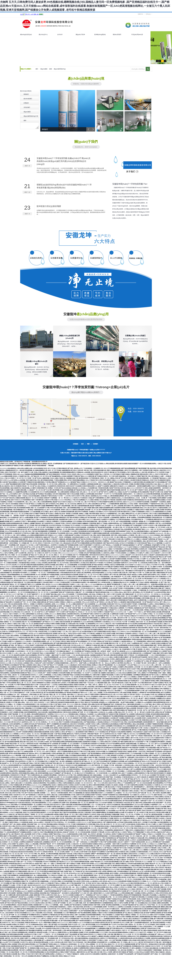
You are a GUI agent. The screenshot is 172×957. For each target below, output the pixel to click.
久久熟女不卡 (53, 710)
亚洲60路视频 (80, 889)
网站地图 (51, 465)
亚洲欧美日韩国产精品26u (150, 639)
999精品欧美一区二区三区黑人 (122, 576)
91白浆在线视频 (86, 865)
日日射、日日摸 (140, 498)
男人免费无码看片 (95, 675)
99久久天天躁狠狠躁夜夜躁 (112, 468)
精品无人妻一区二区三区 (24, 682)
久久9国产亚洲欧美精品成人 (41, 545)
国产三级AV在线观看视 (88, 604)
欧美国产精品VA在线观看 (24, 600)
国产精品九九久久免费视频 (33, 584)
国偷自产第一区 (26, 881)
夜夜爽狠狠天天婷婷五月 (7, 637)
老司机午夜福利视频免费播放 (76, 480)
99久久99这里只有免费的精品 (18, 618)
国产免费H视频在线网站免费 (62, 643)
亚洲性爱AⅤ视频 (139, 806)
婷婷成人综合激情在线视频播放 (9, 818)
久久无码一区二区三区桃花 (66, 716)
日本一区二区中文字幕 (126, 828)
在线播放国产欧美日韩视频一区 (69, 557)
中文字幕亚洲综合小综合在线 (121, 802)
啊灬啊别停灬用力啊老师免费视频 (48, 854)
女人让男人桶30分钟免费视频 (63, 848)
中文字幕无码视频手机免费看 (104, 502)
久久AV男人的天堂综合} (52, 730)
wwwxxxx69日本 (116, 622)
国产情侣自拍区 (160, 547)
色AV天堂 (160, 883)
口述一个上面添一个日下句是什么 (133, 612)
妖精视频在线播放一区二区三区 (159, 596)
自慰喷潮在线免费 (97, 637)
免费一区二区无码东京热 (62, 938)
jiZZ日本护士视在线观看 (52, 679)
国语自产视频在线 (25, 639)
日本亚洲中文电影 (163, 472)
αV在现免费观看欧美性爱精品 (160, 726)
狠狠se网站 (21, 702)
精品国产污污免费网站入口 (76, 635)
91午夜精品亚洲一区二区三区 (42, 759)
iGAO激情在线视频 (128, 580)
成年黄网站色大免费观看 (156, 490)
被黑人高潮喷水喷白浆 (101, 598)
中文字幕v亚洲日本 (28, 863)
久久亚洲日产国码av (126, 832)
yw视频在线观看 (76, 604)
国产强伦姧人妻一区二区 (144, 566)
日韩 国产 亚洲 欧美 (135, 861)
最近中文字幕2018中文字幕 (82, 751)
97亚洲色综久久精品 (86, 498)
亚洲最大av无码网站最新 (87, 494)
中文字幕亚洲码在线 (111, 938)
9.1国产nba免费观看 (135, 769)
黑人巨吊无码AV (67, 899)
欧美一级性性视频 (164, 942)
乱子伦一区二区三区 (42, 592)
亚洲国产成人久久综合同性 (15, 873)
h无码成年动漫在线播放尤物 (135, 863)
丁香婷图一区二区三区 (36, 814)
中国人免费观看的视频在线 (81, 775)
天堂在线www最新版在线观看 (99, 808)
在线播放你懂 (76, 661)
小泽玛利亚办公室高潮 (23, 728)
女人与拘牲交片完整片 (127, 875)
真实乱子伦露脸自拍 (41, 677)
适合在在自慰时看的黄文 (89, 730)
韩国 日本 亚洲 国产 (130, 694)
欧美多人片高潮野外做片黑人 (21, 476)
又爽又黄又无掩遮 (39, 763)
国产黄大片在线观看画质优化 (55, 779)
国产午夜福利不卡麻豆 (141, 490)
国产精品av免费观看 (98, 600)
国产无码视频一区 (63, 903)
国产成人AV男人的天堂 (33, 547)
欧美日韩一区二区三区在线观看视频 (61, 842)
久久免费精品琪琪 (20, 527)
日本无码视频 (15, 659)
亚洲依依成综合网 (89, 856)
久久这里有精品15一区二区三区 (24, 651)
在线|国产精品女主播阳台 (122, 914)
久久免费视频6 (112, 942)
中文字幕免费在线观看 (64, 745)
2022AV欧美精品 (155, 535)
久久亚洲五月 (75, 498)
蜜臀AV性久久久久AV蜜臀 (41, 726)
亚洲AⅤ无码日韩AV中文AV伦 (142, 828)
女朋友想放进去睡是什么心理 (80, 537)
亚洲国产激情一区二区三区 (126, 637)
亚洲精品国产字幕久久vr (55, 677)
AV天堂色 (118, 787)
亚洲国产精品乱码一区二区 (152, 863)
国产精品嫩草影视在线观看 (103, 527)
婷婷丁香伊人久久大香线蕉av (128, 677)
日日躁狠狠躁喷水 (15, 738)
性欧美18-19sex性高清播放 (122, 818)
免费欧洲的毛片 (114, 486)
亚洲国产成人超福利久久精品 (20, 844)
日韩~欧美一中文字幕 (81, 606)
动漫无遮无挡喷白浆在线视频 (141, 482)
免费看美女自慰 (111, 871)
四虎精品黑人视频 (96, 671)
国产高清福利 (71, 767)
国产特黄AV (113, 763)
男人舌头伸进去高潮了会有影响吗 (157, 590)
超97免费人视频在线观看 (157, 572)
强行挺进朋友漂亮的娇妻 (40, 942)
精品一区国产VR (132, 736)
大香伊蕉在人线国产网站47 (113, 791)
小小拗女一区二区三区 (6, 655)
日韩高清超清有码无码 (115, 580)
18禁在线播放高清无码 (66, 572)
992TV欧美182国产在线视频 (158, 889)
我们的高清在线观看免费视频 (127, 926)
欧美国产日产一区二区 (85, 574)
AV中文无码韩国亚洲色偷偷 (95, 926)
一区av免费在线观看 (63, 492)
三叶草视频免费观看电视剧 (137, 561)
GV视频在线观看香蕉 (115, 826)
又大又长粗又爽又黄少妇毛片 (12, 722)
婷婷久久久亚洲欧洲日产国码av (50, 883)
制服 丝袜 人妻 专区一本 (143, 836)
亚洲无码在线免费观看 (20, 620)
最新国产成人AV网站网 (144, 818)
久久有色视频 (86, 922)
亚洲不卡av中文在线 (51, 553)
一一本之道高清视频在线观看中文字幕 (133, 690)
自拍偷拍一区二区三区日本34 (83, 783)
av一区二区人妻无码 (151, 883)
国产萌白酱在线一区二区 (69, 773)
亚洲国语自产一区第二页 (24, 692)
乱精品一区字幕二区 (17, 885)
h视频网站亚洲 (134, 474)
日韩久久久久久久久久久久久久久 (67, 553)
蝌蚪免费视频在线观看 (19, 787)
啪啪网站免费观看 (127, 920)
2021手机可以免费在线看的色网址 (112, 800)
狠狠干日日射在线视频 (157, 482)
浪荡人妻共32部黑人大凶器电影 (115, 840)
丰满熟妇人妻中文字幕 (66, 883)
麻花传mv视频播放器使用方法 (9, 470)
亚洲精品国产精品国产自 (21, 625)
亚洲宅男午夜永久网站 (8, 826)
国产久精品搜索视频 (64, 506)
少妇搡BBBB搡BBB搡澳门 (121, 657)
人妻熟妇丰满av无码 (111, 889)
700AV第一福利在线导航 (160, 627)
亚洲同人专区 (71, 907)
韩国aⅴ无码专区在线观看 (109, 736)
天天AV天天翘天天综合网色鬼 (141, 867)
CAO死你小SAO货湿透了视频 (127, 887)
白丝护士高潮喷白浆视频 (16, 712)
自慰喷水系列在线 (29, 724)
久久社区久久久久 (80, 822)
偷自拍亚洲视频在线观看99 (120, 932)
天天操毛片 (117, 675)
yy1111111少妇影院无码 (27, 736)
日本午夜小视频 (145, 771)
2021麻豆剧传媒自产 (148, 578)
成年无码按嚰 (104, 643)
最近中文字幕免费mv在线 (152, 848)
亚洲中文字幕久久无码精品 (40, 834)
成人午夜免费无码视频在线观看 (14, 867)
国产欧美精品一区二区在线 (118, 856)
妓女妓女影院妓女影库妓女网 (98, 922)
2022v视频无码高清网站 (73, 769)
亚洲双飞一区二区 (25, 924)
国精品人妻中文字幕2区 (27, 879)
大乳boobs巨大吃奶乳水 (88, 602)
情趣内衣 (24, 883)
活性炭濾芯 (27, 107)
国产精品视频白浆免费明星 (34, 930)
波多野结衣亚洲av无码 (151, 576)
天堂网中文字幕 (35, 865)
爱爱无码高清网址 (108, 859)
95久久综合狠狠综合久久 (124, 696)
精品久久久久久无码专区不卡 (135, 488)
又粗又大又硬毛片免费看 (121, 903)
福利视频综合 (97, 753)
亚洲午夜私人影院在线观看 (118, 535)
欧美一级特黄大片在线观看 (70, 513)
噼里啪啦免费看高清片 (60, 517)
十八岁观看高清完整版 (84, 806)
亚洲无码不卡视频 (152, 830)
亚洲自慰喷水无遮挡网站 (99, 954)
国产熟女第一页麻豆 (60, 698)
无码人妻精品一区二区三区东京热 (66, 504)
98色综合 (134, 629)
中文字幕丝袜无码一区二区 (98, 537)
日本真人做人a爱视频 (156, 694)
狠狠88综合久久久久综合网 (36, 669)
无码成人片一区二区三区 (85, 612)
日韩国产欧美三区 (137, 533)
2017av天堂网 (142, 614)
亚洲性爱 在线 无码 (13, 808)
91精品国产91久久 (113, 610)
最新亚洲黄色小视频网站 (54, 738)
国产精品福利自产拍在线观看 (56, 533)
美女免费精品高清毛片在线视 (117, 891)
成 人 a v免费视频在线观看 (107, 918)
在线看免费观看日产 (149, 722)
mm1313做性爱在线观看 (22, 800)
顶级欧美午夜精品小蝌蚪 (152, 681)
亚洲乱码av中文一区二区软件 (143, 580)
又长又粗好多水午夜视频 (55, 875)
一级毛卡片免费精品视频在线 (64, 751)
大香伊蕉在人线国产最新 (153, 561)
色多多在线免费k (43, 712)
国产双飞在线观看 (52, 743)
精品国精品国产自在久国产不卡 (14, 751)
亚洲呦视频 (47, 675)
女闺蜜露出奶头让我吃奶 (163, 698)
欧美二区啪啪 (129, 484)
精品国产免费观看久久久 (97, 506)
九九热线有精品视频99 (102, 718)
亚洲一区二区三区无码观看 (147, 924)
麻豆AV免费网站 (166, 692)
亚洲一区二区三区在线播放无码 (38, 761)
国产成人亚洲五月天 (140, 905)
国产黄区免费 (105, 655)
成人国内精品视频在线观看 (40, 877)
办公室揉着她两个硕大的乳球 (19, 690)
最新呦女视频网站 (126, 732)
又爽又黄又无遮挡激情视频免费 (80, 506)
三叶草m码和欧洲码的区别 (111, 692)
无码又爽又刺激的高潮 (58, 494)
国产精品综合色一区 (99, 781)
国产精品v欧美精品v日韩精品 (75, 517)
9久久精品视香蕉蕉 (117, 661)
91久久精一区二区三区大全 (133, 659)
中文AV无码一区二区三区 (119, 684)
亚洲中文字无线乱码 (13, 911)
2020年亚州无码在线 (55, 525)
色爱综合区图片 (127, 494)
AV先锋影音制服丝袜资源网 (147, 547)
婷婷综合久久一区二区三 (147, 743)
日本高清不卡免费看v (99, 779)
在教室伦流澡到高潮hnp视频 (24, 895)
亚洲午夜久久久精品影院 (57, 800)
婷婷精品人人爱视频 (138, 692)
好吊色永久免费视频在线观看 (40, 629)
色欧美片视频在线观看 (103, 535)
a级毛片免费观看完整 (140, 600)
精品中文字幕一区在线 (37, 684)
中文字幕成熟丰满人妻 (81, 830)
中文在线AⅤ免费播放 (125, 916)
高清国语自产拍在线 (68, 736)
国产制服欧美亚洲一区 (132, 710)
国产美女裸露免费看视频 (116, 716)
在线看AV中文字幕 (11, 702)
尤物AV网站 (69, 694)
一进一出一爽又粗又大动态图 (141, 712)
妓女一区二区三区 (53, 688)
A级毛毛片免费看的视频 (117, 565)
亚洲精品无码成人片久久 (58, 659)
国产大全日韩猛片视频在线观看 (61, 836)
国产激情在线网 (26, 566)
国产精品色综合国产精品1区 (155, 557)
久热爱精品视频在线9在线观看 (96, 887)
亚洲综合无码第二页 (154, 563)
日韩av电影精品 (164, 688)
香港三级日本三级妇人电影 (96, 883)
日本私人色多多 (76, 618)
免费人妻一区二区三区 (65, 718)
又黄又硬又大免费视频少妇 (26, 950)
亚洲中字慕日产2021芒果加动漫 (73, 942)
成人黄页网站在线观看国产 (35, 757)
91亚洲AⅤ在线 (66, 645)
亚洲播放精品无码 (27, 635)
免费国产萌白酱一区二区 (66, 814)
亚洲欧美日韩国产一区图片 (43, 739)
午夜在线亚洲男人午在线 (19, 570)
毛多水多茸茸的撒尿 (98, 865)
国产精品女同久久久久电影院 (71, 720)
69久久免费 (125, 922)
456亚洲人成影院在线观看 (117, 659)
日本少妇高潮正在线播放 (72, 895)
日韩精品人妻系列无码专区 (152, 610)
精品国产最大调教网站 (28, 791)
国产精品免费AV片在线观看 (11, 602)
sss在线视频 (94, 620)
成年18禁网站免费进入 (48, 954)
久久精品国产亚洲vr (59, 523)
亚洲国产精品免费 (96, 777)
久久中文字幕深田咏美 (60, 625)
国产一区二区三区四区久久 (157, 800)
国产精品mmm (82, 692)
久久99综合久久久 (152, 844)
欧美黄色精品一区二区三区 (77, 944)
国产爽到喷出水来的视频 (9, 665)
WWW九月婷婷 (6, 653)
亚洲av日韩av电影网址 (41, 472)
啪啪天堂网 (95, 507)
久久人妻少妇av (78, 694)
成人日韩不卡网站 (94, 716)
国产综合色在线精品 (65, 488)
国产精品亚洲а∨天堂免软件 (118, 669)
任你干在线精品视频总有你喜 (102, 631)
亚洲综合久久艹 (60, 954)
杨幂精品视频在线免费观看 (10, 950)
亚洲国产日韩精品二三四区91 (81, 848)
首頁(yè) (148, 14)
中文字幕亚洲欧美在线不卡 (146, 682)
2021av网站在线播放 (55, 877)
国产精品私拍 (6, 500)
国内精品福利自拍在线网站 (120, 865)
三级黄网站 (50, 714)
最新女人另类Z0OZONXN (35, 681)
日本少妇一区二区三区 (159, 580)
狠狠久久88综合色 (99, 712)
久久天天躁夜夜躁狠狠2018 (158, 511)
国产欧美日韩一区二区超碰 (100, 765)
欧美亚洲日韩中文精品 (97, 700)
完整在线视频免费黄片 (127, 804)
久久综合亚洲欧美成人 (128, 498)
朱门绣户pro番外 (23, 657)
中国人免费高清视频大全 (29, 614)
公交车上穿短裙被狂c (92, 696)
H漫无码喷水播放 (94, 513)
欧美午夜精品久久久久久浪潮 (53, 535)
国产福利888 (30, 753)
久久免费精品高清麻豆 (122, 789)
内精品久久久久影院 (117, 480)
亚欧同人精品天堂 (51, 795)
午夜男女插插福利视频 (146, 645)
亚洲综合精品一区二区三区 (12, 956)
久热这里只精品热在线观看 (24, 905)
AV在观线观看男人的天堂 (25, 633)
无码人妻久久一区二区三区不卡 (89, 492)
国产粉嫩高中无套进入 (21, 643)
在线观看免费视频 (32, 570)
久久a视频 (80, 657)
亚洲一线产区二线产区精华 (147, 710)
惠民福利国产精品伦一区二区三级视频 (13, 584)
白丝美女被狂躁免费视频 (111, 861)
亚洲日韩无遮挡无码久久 (124, 511)
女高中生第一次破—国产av (146, 629)
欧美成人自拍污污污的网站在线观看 (96, 745)
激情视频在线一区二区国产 (139, 557)
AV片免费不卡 (143, 559)
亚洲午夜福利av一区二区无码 (136, 620)
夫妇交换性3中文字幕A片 (47, 704)
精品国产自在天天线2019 (60, 502)
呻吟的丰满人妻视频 (42, 539)
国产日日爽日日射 (157, 492)
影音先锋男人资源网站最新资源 (141, 916)
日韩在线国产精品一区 (33, 824)
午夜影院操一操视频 (137, 521)
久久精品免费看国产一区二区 (52, 653)
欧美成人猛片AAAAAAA (110, 881)
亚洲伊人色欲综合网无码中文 (150, 718)
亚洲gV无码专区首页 (74, 749)
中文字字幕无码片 (154, 708)
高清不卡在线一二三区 (68, 655)
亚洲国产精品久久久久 (164, 844)
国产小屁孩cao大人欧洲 (112, 525)
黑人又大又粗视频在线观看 (151, 521)
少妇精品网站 (91, 527)
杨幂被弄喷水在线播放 (89, 741)
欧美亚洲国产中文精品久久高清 (98, 940)
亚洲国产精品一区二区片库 (60, 873)
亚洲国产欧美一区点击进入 (86, 682)
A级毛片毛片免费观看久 (131, 470)
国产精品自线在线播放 (25, 940)
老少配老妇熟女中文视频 (105, 818)
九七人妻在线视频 (101, 604)
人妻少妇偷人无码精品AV (95, 594)
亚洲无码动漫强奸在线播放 (90, 844)
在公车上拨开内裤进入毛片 (81, 519)
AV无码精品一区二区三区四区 (156, 527)
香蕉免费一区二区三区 (91, 509)
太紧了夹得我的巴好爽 (145, 470)
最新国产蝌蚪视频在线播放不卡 (83, 533)
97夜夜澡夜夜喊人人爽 (106, 576)
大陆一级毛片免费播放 (19, 535)
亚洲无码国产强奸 (25, 869)
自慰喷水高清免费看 (162, 903)
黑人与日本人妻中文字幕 (20, 671)
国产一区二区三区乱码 (98, 806)
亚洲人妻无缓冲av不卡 (151, 472)
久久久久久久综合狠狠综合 (8, 468)
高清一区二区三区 (31, 543)
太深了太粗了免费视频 (17, 830)
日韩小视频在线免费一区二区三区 (131, 594)
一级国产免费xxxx (83, 663)
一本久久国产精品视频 (114, 940)
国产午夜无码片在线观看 (32, 793)
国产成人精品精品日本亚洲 (59, 547)
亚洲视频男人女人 (51, 616)
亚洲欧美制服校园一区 (125, 795)
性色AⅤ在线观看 (104, 517)
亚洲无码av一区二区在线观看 (65, 822)
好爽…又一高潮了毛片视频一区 (160, 745)
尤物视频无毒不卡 (38, 905)
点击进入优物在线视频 (61, 667)
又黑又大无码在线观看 (19, 576)
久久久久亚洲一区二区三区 (131, 934)
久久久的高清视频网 (96, 907)
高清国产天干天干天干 (69, 738)
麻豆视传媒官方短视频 (155, 622)
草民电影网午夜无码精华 (20, 572)
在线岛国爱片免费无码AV (120, 563)
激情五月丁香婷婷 (102, 523)
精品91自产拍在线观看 (91, 702)
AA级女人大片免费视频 (51, 905)
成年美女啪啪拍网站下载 (144, 492)
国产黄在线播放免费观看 (95, 629)
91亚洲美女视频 (70, 541)
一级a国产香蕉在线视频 (126, 702)
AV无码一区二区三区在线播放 (45, 848)
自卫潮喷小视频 (33, 533)
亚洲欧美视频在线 (165, 681)
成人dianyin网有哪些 (152, 842)
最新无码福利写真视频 (113, 490)
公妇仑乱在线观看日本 (38, 616)
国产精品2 (111, 561)
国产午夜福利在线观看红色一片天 (86, 920)
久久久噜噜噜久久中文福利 (134, 553)
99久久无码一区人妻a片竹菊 (65, 696)
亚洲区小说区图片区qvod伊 (17, 795)
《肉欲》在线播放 (64, 905)
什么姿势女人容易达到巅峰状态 (156, 604)
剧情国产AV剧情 (154, 509)
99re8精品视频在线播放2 (141, 531)
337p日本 (14, 663)
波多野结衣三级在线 (37, 566)
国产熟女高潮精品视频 (149, 877)
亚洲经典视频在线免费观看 (41, 732)
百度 (82, 444)
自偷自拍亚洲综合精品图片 (38, 812)
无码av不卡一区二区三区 (163, 710)
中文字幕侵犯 (129, 608)
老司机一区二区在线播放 (24, 698)
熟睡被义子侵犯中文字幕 (99, 913)
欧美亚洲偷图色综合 (16, 936)
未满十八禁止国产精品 (50, 924)
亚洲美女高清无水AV (75, 865)
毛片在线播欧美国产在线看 (114, 751)
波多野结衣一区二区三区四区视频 (141, 606)
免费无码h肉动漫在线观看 (60, 867)
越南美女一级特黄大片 (56, 946)
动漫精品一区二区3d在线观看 (12, 622)
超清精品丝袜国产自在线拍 (42, 623)
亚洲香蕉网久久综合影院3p (102, 622)
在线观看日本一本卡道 (8, 859)
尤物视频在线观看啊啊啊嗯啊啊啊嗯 (35, 474)
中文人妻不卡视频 (85, 507)
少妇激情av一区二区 (121, 793)
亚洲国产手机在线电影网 (126, 954)
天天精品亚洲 (13, 852)
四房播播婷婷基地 (107, 903)
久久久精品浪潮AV (80, 551)
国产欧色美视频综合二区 (82, 641)
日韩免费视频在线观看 (39, 641)
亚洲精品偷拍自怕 (19, 926)
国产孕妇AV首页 (9, 903)
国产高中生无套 (153, 675)
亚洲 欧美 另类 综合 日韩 (84, 470)
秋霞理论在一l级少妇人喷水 (124, 918)
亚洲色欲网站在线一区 (158, 517)
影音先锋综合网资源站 (28, 944)
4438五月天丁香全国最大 (114, 690)
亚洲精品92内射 (74, 492)
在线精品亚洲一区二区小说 (163, 570)
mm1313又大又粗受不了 (102, 856)
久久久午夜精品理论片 (162, 861)
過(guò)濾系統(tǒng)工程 (31, 116)
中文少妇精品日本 (84, 808)
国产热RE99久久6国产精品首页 (70, 897)
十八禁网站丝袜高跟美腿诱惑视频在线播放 (32, 810)
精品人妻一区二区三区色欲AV (56, 765)
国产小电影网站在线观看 (159, 716)
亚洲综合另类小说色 (114, 686)
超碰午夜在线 (29, 779)
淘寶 (88, 444)
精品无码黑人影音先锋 (58, 820)
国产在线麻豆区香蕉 (112, 714)
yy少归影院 (130, 535)
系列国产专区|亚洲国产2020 (155, 749)
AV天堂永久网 (146, 586)
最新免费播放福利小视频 (161, 506)
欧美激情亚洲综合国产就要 (55, 871)
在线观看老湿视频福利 (48, 767)
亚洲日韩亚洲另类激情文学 (158, 773)
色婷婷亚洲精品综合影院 (65, 684)
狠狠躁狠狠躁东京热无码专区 (69, 757)
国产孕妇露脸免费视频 (157, 586)
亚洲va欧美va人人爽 (137, 472)
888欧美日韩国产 (26, 616)
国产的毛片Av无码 (127, 826)
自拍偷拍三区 (109, 785)
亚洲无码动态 (58, 736)
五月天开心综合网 (11, 565)
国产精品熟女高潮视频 (70, 692)
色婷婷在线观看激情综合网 (14, 523)
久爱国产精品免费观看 (87, 769)
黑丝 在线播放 (144, 496)
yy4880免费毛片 (13, 494)
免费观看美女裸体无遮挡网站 (36, 620)
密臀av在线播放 (157, 549)
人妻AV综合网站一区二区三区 (107, 521)
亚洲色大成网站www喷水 (57, 732)
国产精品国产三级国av (140, 834)
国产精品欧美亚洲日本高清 (88, 661)
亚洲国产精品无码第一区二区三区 (14, 743)
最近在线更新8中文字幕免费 (96, 743)
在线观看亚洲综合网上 (73, 614)
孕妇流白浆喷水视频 (162, 812)
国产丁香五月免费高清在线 (32, 775)
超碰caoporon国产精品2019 (107, 696)
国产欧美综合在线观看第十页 (55, 869)
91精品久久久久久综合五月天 (138, 932)
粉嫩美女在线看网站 (149, 533)
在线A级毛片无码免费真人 (77, 724)
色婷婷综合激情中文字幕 (56, 515)
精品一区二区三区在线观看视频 (147, 631)
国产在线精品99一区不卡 (53, 612)
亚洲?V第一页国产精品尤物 (81, 899)
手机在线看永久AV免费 (151, 785)
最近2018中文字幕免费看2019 (85, 773)
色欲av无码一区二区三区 (125, 712)
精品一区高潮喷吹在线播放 (157, 500)
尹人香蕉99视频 (45, 922)
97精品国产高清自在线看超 (31, 893)
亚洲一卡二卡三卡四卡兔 (7, 527)
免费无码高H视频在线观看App (91, 618)
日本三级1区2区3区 (137, 555)
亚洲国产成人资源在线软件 (118, 857)
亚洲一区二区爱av (61, 767)
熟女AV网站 (21, 954)
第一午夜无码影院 (151, 498)
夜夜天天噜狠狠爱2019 (39, 682)
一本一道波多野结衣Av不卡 (8, 698)
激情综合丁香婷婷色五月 (26, 659)
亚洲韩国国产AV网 (112, 625)
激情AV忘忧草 (60, 818)
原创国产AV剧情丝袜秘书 (36, 645)
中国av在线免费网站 (126, 529)
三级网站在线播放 (10, 806)
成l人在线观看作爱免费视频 (48, 775)
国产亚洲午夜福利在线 (148, 608)
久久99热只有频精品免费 (14, 785)
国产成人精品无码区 (136, 802)
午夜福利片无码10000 (65, 688)
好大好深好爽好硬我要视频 (152, 494)
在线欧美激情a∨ (50, 649)
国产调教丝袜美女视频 (154, 588)
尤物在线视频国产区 (6, 572)
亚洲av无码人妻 (100, 824)
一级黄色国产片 (144, 800)
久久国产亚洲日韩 (166, 863)
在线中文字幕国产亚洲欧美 (37, 513)
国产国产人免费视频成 (144, 545)
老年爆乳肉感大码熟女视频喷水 (66, 639)
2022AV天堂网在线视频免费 (80, 800)
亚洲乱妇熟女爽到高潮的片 (34, 582)
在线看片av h (11, 641)
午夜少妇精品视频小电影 (152, 747)
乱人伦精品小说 (119, 492)
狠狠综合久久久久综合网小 (24, 641)
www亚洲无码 (127, 533)
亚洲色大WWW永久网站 (29, 777)
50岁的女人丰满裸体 (62, 708)
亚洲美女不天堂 (23, 504)
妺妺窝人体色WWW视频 (98, 751)
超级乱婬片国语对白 (6, 787)
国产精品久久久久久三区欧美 (33, 673)
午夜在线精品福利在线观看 (110, 679)
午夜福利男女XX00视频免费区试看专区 (39, 557)
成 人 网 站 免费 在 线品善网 (157, 793)
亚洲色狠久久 (142, 749)
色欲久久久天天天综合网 (33, 787)
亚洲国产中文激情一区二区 (145, 677)
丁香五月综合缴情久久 (107, 914)
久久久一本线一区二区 (152, 529)
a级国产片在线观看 (103, 486)
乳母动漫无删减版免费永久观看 (134, 928)
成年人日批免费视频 (8, 761)
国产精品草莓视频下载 (142, 468)
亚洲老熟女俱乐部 (120, 877)
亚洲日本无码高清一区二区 (15, 767)
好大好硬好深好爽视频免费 (57, 629)
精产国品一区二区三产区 (111, 616)
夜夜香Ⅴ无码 (49, 698)
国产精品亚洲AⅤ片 (125, 948)
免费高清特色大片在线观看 (77, 484)
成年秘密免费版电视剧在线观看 (159, 714)
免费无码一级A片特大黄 (12, 938)
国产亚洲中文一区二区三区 (34, 527)
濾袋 (50, 69)
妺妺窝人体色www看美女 (36, 822)
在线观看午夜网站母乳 (66, 730)
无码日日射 (8, 793)
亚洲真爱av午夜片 (125, 472)
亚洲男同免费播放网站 (20, 598)
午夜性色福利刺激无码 (99, 470)
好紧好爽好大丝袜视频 (77, 681)
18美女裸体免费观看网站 (38, 802)
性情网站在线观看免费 (67, 511)
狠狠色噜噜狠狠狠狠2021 (7, 732)
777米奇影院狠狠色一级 (104, 661)
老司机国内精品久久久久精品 (126, 889)
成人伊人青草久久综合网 (9, 840)
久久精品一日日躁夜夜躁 (139, 590)
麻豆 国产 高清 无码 (94, 688)
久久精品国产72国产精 (85, 753)
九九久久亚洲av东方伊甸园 (120, 769)
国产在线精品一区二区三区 (95, 529)
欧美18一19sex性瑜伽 (142, 694)
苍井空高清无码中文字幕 (150, 942)
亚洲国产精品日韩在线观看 (29, 484)
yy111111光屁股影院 (87, 474)
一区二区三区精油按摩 (57, 934)
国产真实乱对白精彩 (53, 602)
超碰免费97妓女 (93, 802)
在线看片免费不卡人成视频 (27, 938)
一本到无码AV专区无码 (161, 765)
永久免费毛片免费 (154, 559)
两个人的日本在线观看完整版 (133, 808)
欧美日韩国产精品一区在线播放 (111, 777)
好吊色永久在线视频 (126, 509)
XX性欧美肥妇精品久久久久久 (163, 655)
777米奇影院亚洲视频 (81, 594)
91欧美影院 (36, 551)
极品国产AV (38, 879)
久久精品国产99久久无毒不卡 (32, 519)
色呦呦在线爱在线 (113, 523)
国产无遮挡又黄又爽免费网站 (82, 572)
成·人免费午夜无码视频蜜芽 (56, 808)
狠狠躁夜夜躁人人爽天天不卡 (68, 663)
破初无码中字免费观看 (81, 511)
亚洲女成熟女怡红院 (93, 704)
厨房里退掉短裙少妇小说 (141, 500)
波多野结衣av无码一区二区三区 (31, 722)
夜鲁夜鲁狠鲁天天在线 (120, 620)
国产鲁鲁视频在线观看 (93, 553)
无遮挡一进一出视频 (97, 557)
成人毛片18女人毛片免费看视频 (136, 734)
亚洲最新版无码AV (124, 557)
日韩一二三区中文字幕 (125, 679)
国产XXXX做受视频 (131, 492)
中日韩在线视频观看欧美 (84, 810)
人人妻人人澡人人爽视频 (95, 692)
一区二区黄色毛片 (138, 494)
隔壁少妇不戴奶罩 (136, 797)
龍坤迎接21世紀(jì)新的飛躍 (49, 206)
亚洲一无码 (111, 682)
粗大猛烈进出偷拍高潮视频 (158, 618)
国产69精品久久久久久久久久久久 (86, 767)
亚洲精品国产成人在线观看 (126, 714)
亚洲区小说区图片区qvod (142, 551)
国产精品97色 (156, 637)
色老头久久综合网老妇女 (58, 598)
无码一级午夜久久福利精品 (29, 856)
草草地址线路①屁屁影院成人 (58, 907)
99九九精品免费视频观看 (120, 645)
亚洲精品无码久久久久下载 (72, 600)
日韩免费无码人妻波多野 (35, 932)
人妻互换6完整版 (157, 625)
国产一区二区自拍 (26, 861)
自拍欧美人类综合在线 (21, 920)
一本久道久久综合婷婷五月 (110, 775)
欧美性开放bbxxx (7, 755)
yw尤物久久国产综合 (102, 667)
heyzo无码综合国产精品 (149, 659)
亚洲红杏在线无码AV (65, 728)
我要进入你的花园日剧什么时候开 (56, 682)
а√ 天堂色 (69, 633)
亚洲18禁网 (14, 804)
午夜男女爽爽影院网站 (126, 869)
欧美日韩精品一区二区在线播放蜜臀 (66, 565)
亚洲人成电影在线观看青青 (152, 488)
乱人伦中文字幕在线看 (131, 631)
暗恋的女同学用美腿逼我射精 (132, 895)
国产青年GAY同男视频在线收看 (160, 635)
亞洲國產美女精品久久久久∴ (41, 747)
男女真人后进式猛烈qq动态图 (107, 730)
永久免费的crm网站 (66, 610)
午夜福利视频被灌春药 (13, 574)
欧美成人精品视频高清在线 (14, 946)
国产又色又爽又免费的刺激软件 (127, 478)
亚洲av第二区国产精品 (128, 572)
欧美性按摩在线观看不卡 (94, 531)
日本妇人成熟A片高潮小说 (57, 478)
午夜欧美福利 (35, 838)
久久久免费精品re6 (69, 781)
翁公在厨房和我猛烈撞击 (37, 647)
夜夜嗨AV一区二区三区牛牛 (155, 932)
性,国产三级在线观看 (71, 934)
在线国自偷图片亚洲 (149, 802)
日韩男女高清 (43, 533)
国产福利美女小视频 (48, 781)
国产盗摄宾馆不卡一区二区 (37, 594)
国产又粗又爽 (44, 694)
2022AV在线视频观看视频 (87, 928)
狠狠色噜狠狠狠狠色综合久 (149, 669)
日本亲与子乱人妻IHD (153, 940)
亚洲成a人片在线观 (65, 679)
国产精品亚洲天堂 (122, 838)
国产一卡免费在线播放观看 (79, 616)
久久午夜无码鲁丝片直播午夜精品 (119, 474)
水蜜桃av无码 (114, 478)
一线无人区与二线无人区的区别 (34, 702)
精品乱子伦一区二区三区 (12, 854)
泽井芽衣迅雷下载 (80, 696)
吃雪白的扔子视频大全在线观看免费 (90, 679)
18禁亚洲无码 (77, 761)
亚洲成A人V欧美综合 (42, 515)
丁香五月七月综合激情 (17, 922)
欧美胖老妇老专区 (21, 529)
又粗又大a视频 (90, 568)
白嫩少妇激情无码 (15, 488)
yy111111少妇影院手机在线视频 (139, 502)
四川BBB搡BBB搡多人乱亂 (99, 610)
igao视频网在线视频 (125, 775)
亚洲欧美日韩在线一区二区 (24, 486)
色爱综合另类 (151, 641)
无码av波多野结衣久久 (21, 761)
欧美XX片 (148, 684)
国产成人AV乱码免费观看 (163, 523)
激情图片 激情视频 (16, 893)
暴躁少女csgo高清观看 (74, 602)
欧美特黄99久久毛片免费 (58, 551)
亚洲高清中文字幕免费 (97, 832)
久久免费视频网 (73, 901)
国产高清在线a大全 (135, 871)
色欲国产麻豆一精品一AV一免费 (44, 863)
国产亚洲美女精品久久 (52, 944)
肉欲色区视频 (64, 635)
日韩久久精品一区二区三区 (25, 623)
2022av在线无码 (25, 612)
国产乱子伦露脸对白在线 (131, 846)
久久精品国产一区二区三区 (35, 490)
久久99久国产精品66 (53, 812)
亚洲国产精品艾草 (141, 476)
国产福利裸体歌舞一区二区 (151, 865)
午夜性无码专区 (8, 899)
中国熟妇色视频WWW (89, 710)
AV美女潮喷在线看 (72, 682)
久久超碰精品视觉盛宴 (114, 598)
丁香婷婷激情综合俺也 (52, 572)
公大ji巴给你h (107, 649)
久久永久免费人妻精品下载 (142, 671)
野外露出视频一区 (54, 920)
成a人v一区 (61, 895)
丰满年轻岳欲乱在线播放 (69, 712)
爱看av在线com (53, 608)
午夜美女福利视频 (56, 753)
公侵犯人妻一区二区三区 (82, 671)
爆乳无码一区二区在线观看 (64, 763)
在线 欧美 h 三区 (16, 848)
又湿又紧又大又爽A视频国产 (47, 789)
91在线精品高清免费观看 (114, 913)
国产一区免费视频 (10, 545)
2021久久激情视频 (156, 543)
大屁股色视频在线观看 (136, 635)
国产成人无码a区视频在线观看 (71, 549)
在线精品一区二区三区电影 (26, 525)
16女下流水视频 (40, 944)
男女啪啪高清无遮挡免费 (127, 627)
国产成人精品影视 (120, 651)
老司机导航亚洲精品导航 (164, 468)
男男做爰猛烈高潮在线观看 (11, 879)
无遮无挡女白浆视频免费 (99, 608)
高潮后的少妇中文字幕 (47, 865)
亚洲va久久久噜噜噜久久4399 (15, 734)
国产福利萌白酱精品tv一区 (130, 816)
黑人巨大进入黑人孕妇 (24, 531)
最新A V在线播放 (135, 893)
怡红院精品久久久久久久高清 (110, 869)
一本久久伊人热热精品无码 (95, 747)
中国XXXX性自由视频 (72, 494)
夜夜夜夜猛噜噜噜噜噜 (8, 887)
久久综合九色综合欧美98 (144, 926)
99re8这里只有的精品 (8, 759)
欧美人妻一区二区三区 (46, 555)
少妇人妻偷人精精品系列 (125, 513)
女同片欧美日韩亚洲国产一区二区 (102, 677)
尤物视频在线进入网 (72, 478)
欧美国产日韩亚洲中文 (39, 806)
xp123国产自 (108, 865)
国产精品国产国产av (131, 614)
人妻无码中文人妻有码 (53, 791)
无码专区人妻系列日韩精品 (74, 523)
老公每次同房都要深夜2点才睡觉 (54, 952)
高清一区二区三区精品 (54, 470)
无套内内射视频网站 (49, 618)
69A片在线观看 (106, 635)
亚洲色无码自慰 (90, 625)
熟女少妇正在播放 (150, 903)
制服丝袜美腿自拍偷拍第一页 (135, 602)
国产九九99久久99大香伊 (116, 924)
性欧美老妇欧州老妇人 (35, 657)
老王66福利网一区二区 (131, 812)
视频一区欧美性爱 (100, 757)
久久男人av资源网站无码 (54, 802)
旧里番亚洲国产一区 (74, 911)
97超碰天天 (135, 795)
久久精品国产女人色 (102, 739)
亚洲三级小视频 (123, 861)
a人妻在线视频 (36, 940)
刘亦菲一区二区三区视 (134, 578)
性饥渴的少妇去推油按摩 (91, 918)
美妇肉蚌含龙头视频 (27, 726)
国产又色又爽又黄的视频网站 (133, 541)
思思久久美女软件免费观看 (8, 857)
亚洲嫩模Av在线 (126, 940)
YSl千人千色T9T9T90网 (95, 859)
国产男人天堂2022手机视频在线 (110, 804)
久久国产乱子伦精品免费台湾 (102, 769)
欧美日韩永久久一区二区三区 (123, 879)
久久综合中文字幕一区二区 (76, 596)
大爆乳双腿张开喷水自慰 (46, 700)
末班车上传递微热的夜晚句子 (137, 830)
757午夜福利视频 (136, 753)
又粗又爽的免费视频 (90, 942)
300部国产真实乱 (24, 918)
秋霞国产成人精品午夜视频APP (124, 885)
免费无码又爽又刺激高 (119, 952)
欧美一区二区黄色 (83, 885)
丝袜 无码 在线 (87, 893)
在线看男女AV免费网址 (108, 519)
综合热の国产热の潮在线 (37, 610)
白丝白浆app (43, 948)
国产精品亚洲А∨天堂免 (51, 718)
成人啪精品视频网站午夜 (40, 470)
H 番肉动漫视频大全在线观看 (35, 521)
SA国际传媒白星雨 (113, 702)
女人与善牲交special (52, 647)
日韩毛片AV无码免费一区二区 (120, 635)
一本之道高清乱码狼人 (87, 771)
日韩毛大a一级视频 (28, 604)
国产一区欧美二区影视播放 (63, 537)
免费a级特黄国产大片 (76, 893)
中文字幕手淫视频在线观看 (22, 684)
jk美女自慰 (55, 830)
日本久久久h (58, 714)
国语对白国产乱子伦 (70, 936)
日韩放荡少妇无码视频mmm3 (136, 848)
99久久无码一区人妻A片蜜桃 (114, 537)
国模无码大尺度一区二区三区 (117, 643)
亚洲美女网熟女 (140, 824)
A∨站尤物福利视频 (148, 808)
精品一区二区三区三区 (35, 643)
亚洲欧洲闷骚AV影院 (164, 525)
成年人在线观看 (118, 506)
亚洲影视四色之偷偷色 (41, 537)
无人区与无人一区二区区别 (150, 594)
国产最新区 (137, 810)
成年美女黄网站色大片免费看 (141, 938)
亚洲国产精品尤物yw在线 (53, 594)
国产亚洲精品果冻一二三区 (136, 681)
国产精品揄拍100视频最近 (157, 661)
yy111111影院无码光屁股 (40, 633)
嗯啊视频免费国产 (83, 576)
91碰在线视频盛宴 (53, 472)
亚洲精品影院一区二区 (85, 759)
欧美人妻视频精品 (67, 761)
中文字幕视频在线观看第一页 (26, 804)
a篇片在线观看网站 (21, 679)
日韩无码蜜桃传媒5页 (101, 686)
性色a (105, 944)
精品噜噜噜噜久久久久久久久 (14, 686)
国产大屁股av (113, 667)
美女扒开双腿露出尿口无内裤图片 (48, 570)
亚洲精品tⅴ (92, 511)
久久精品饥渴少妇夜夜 (118, 484)
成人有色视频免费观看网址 (36, 859)
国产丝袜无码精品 (152, 651)
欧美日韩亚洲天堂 (37, 692)
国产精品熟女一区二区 (78, 745)
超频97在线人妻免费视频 (69, 802)
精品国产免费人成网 (138, 576)
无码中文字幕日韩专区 (161, 474)
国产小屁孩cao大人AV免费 (128, 820)
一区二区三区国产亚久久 (38, 612)
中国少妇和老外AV (140, 757)
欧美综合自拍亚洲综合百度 (28, 828)
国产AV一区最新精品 (86, 895)
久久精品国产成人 (23, 928)
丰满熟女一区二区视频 (14, 704)
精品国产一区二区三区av (57, 576)
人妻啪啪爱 (56, 857)
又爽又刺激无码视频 (125, 692)
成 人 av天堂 (25, 645)
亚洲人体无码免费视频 (66, 490)
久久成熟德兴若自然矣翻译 (163, 871)
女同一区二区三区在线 (53, 641)
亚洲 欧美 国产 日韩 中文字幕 (79, 836)
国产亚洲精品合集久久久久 (22, 865)
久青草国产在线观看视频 (63, 681)
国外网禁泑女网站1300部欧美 (116, 852)
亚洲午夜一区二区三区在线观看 (50, 578)
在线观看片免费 (114, 936)
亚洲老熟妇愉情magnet (68, 889)
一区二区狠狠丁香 (137, 663)
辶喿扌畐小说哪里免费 (8, 895)
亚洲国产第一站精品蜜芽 (127, 757)
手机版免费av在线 (49, 681)
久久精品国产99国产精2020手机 (20, 549)
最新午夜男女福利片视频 (164, 653)
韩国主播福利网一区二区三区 (135, 684)
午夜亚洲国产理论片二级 (7, 769)
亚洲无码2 (14, 928)
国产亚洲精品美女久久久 (62, 482)
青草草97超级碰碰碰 (19, 771)
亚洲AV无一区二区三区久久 (114, 824)
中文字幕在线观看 (117, 494)
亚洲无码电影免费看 (98, 572)
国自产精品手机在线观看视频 (68, 812)
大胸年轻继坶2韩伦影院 (133, 704)
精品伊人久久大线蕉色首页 (127, 486)
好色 (139, 911)
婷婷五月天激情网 (26, 877)
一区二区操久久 (131, 476)
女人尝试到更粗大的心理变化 (118, 749)
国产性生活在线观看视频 (61, 926)
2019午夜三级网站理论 (81, 716)
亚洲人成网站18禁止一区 (61, 484)
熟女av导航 (89, 946)
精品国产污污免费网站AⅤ (99, 852)
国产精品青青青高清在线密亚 (8, 525)
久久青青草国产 (4, 824)
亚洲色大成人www (18, 474)
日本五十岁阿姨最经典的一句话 (74, 918)
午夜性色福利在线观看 (147, 798)
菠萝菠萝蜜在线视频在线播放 (73, 741)
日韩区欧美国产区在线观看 (154, 751)
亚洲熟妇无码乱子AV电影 (96, 525)
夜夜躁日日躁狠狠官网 (101, 694)
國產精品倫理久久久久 (84, 765)
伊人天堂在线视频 (80, 736)
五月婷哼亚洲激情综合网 (161, 891)
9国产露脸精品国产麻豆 (107, 704)
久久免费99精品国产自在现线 (71, 535)
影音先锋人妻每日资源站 (43, 541)
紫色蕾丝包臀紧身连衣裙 (52, 610)
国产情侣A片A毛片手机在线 (147, 761)
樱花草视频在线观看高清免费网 (19, 511)
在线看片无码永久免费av (93, 724)
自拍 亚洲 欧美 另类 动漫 (90, 818)
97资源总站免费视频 (66, 521)
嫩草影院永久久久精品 (23, 608)
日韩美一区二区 (104, 478)
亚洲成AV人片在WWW (6, 625)
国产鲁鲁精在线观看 (121, 681)
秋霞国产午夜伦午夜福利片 (141, 596)
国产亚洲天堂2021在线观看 (110, 641)
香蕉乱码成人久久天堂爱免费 (24, 759)
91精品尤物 (116, 509)
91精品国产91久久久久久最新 (103, 549)
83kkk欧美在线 (111, 797)
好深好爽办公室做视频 (58, 541)
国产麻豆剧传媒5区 (75, 905)
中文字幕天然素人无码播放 (138, 789)
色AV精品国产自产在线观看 (69, 637)
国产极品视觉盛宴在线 (115, 816)
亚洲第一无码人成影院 (138, 673)
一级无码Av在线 (74, 928)
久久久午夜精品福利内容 (9, 688)
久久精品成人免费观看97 (51, 521)
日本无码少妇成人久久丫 (78, 645)
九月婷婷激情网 (114, 517)
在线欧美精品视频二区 (132, 743)
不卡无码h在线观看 (120, 553)
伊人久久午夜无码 (55, 889)
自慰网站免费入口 (144, 584)
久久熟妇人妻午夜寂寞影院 (108, 950)
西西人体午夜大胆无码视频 (70, 753)
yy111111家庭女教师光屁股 (103, 863)
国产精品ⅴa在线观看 (130, 708)
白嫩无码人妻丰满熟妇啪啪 (64, 588)
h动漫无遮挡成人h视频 (38, 639)
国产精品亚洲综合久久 (160, 791)
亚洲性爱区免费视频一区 (144, 873)
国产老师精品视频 (103, 647)
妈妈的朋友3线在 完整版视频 (22, 708)
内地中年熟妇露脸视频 (46, 832)
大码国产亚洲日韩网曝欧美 (10, 875)
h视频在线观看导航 (84, 828)
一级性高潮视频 (57, 913)
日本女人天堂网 (107, 952)
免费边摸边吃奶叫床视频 (142, 714)
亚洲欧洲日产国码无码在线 (48, 496)
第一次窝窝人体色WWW (84, 954)
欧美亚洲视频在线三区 (158, 679)
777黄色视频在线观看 (108, 531)
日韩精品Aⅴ (62, 602)
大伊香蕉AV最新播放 (78, 798)
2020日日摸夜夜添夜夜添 (26, 537)
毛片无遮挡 (47, 916)
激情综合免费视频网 (78, 509)
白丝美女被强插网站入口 (16, 724)
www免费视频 (53, 840)
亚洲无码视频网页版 (131, 566)
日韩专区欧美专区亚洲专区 (97, 555)
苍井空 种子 (46, 468)
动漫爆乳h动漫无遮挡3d (108, 673)
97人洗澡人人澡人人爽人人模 (129, 584)
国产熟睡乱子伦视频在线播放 (81, 610)
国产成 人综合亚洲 (123, 798)
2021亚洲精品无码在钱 (151, 897)
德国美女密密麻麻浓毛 (38, 649)
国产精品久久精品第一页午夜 (122, 859)
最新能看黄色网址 (47, 643)
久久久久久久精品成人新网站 (117, 767)
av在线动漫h (68, 747)
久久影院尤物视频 (84, 700)
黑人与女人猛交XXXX (72, 631)
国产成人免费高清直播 (148, 570)
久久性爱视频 (11, 679)
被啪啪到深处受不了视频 (121, 830)
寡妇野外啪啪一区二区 (54, 563)
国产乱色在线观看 (102, 761)
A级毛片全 (57, 511)
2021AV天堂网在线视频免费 (47, 492)
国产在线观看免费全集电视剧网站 (32, 661)
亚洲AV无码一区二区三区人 (14, 706)
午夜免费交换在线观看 (23, 647)
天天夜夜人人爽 (165, 848)
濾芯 (37, 69)
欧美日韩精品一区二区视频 (18, 543)
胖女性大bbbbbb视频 (104, 566)
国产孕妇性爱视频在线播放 (152, 692)
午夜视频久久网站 (69, 940)
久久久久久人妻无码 (137, 942)
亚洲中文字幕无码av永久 (143, 820)
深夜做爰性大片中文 (64, 824)
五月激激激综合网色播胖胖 (157, 741)
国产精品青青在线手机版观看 (138, 657)
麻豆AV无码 (136, 920)
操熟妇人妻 (33, 773)
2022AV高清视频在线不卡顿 (21, 610)
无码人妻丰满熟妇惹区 (35, 625)
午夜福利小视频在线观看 (144, 736)
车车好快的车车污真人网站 (88, 535)
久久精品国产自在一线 (54, 761)
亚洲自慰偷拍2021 (87, 586)
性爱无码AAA (98, 545)
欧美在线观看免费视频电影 (128, 873)
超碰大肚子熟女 (79, 702)
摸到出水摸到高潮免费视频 (96, 785)
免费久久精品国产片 (154, 755)
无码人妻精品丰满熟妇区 (119, 863)
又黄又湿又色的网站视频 (98, 627)
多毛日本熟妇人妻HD (47, 511)
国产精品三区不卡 (34, 555)
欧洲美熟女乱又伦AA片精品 (99, 496)
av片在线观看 (93, 830)
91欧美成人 (5, 618)
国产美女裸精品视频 (12, 541)
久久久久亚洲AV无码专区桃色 (112, 547)
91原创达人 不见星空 (137, 633)
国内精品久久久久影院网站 (53, 590)
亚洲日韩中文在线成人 (158, 818)
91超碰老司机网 (159, 738)
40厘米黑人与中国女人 (142, 889)
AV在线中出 (35, 832)
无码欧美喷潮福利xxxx (112, 948)
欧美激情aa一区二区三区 (134, 763)
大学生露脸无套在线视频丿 (53, 859)
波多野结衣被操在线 (164, 856)
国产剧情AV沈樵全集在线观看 (82, 763)
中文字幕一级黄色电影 (115, 765)
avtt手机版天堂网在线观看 (124, 822)
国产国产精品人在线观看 (24, 665)
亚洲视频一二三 (44, 793)
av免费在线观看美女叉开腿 (141, 773)
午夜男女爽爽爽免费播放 (98, 812)
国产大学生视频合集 (59, 651)
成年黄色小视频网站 (85, 557)
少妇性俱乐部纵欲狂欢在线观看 (69, 574)
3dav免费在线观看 (100, 714)
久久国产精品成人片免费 (109, 848)
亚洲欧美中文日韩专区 (89, 814)
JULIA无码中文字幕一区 (9, 596)
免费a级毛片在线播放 (6, 694)
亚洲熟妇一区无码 (53, 488)
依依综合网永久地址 (151, 484)
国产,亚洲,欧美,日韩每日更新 (92, 789)
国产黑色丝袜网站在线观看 (131, 800)
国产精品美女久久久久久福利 (94, 820)
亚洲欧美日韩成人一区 (72, 808)
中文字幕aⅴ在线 (121, 781)
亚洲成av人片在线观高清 (20, 822)
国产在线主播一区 (143, 793)
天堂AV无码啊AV (98, 612)
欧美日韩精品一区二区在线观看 (45, 938)
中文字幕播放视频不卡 (139, 832)
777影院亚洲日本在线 (86, 708)
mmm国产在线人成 (59, 846)
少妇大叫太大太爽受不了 (34, 901)
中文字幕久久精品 (39, 897)
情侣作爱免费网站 (158, 783)
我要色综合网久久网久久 (147, 474)
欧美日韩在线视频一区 (40, 769)
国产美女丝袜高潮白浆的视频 (84, 791)
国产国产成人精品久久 (14, 726)
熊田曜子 (16, 515)
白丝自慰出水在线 (103, 659)
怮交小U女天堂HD (156, 684)
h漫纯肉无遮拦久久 (98, 893)
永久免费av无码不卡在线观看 (156, 914)
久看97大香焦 (78, 814)
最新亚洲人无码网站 (157, 850)
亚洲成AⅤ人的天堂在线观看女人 (16, 506)
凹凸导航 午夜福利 (96, 641)
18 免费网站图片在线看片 (117, 614)
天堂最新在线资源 (87, 905)
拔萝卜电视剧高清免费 (45, 867)
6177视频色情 (104, 716)
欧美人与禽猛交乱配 (105, 484)
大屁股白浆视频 (154, 779)
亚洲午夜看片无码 (85, 852)
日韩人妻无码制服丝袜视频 (45, 480)
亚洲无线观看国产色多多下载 (124, 531)
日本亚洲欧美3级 (136, 519)
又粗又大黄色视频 (97, 738)
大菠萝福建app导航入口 (35, 598)
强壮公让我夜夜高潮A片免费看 (44, 736)
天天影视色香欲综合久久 (129, 777)
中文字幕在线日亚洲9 (161, 798)
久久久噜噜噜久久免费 (100, 787)
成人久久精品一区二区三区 (89, 659)
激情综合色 (70, 734)
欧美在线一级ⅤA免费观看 (69, 627)
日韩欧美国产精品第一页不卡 (95, 734)
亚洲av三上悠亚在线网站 (23, 559)
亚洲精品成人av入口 (62, 580)
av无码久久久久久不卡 (146, 795)
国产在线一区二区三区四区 (14, 661)
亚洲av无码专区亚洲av (20, 557)
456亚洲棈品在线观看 (143, 745)
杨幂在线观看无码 (69, 726)
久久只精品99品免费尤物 (22, 637)
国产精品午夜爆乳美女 (101, 911)
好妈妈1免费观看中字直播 (69, 476)
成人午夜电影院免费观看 (28, 574)
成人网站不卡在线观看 (62, 722)
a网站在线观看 (97, 590)
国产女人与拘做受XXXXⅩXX (69, 806)
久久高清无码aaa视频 (107, 553)
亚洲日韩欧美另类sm (42, 828)
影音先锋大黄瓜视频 (62, 838)
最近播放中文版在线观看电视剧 (20, 590)
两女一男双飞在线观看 (38, 588)
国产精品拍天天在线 (114, 732)
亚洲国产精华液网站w (125, 724)
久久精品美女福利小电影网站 (35, 730)
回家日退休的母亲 (72, 598)
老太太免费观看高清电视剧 (16, 846)
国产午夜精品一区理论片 (68, 690)
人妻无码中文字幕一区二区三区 (126, 618)
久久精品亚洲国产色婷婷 (107, 681)
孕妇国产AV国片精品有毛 (27, 515)
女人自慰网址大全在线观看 (123, 907)
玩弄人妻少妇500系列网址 (72, 620)
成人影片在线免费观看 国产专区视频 (72, 856)
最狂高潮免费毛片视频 (151, 909)
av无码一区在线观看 (131, 911)
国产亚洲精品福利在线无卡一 (93, 649)
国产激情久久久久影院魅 (49, 901)
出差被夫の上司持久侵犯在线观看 (36, 771)
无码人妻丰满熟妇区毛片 (134, 856)
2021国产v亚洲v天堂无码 (112, 515)
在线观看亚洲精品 (127, 598)
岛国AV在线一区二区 (142, 622)
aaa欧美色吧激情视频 (64, 795)
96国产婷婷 (96, 905)
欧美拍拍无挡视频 (133, 645)
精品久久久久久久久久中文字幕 (77, 838)
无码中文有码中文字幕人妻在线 (80, 496)
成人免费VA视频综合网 (18, 930)
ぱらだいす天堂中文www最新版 (155, 881)
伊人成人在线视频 (41, 574)
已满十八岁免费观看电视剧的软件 (139, 922)
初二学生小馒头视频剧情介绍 (12, 791)
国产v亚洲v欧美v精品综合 (23, 802)
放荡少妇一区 (25, 622)
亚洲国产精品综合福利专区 (163, 816)
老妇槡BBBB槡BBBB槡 (23, 887)
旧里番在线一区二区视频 (148, 911)
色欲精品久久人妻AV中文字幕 (34, 926)
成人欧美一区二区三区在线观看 (63, 777)
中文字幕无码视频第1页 (101, 580)
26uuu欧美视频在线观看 (109, 590)
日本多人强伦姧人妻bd (73, 474)
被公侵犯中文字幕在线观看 (128, 899)
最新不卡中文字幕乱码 (63, 527)
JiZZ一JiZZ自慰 (96, 804)
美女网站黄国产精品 (139, 529)
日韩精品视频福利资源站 (53, 637)
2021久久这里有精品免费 (13, 566)
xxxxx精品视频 (33, 844)
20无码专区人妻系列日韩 (40, 840)
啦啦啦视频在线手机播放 (125, 600)
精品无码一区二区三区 (35, 596)
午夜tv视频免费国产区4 (93, 582)
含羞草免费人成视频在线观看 (56, 950)
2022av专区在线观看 (68, 594)
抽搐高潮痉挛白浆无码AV (69, 470)
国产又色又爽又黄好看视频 (51, 490)
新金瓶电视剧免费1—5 (144, 478)
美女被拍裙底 (125, 787)
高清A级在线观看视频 (40, 627)
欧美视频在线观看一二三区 (145, 655)
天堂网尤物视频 (9, 651)
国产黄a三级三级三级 (40, 779)
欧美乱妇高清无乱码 (156, 826)
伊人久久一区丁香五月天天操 (29, 631)
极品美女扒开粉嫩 (110, 781)
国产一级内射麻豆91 (93, 706)
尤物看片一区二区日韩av (47, 838)
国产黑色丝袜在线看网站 (157, 922)
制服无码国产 (70, 551)
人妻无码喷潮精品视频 (73, 507)
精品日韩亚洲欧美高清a (137, 883)
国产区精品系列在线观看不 (142, 954)
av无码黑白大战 (91, 728)
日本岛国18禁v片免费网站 (122, 539)
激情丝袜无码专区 (30, 675)
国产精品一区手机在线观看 (8, 682)
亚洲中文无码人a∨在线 (7, 865)
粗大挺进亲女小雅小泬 (8, 486)
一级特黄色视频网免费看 (143, 486)
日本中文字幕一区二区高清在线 (138, 563)
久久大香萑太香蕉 (102, 741)
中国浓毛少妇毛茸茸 (80, 734)
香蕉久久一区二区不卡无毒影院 (63, 555)
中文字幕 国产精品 (127, 779)
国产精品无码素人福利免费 (160, 846)
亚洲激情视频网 (48, 926)
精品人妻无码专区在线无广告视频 (153, 541)
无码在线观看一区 (74, 708)
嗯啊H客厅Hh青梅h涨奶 (93, 645)
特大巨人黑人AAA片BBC (115, 694)
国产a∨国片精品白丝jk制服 (27, 494)
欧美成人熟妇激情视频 (46, 529)
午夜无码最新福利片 (18, 509)
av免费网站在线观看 (24, 842)
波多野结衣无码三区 (110, 734)
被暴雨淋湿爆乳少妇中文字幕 (103, 568)
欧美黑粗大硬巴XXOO (75, 686)
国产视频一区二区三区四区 (83, 608)
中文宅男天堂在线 (59, 700)
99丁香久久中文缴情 (160, 769)
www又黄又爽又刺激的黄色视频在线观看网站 (30, 565)
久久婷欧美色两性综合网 (125, 938)
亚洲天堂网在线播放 (119, 710)
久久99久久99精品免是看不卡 (63, 582)
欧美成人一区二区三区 (82, 570)
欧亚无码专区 (161, 700)
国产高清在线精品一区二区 (79, 673)
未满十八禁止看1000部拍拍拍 (54, 620)
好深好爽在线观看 (14, 736)
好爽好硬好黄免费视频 (116, 655)
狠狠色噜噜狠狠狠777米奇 (132, 716)
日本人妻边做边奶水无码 (67, 543)
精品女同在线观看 (135, 798)
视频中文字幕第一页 (158, 566)
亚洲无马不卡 (6, 922)
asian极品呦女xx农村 (95, 881)
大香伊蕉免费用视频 (51, 850)
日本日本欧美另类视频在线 (31, 706)
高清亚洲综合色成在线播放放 (109, 724)
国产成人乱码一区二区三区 (24, 806)
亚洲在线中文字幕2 (142, 708)
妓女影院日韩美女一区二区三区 (35, 755)
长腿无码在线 (69, 869)
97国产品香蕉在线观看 (109, 842)
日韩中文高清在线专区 (15, 777)
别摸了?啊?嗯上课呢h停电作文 (162, 645)
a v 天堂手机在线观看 (98, 759)
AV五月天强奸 (55, 543)
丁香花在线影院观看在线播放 (8, 657)
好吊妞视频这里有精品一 (79, 747)
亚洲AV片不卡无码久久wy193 (121, 883)
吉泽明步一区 (4, 846)
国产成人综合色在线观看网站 (89, 871)
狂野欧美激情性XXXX (94, 838)
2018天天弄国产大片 (131, 565)
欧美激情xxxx (103, 702)
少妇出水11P (114, 728)
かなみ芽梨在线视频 (124, 893)
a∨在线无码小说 (41, 795)
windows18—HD (161, 533)
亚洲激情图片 (4, 712)
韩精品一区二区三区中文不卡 (154, 734)
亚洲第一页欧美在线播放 (141, 504)
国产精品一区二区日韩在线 (52, 757)
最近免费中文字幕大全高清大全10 (116, 759)
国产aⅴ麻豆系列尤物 (151, 690)
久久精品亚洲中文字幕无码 (20, 533)
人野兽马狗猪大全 (34, 694)
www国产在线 (47, 930)
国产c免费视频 (14, 551)
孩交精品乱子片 (137, 918)
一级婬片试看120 (116, 844)
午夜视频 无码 (82, 553)
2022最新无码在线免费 (67, 879)
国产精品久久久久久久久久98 (139, 665)
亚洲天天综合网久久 (148, 810)
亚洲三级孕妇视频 (36, 800)
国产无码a (51, 537)
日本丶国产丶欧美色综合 (20, 694)
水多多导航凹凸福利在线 (105, 620)
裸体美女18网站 (43, 946)
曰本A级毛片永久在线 (138, 907)
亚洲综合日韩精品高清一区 (97, 948)
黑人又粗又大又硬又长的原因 (112, 594)
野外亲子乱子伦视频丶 (44, 655)
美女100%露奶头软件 (112, 909)
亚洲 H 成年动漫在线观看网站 (79, 938)
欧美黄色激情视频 (43, 773)
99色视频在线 (152, 730)
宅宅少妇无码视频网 (103, 669)
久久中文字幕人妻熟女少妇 (116, 570)
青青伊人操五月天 (66, 509)
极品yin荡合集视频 (138, 724)
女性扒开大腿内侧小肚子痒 (111, 472)
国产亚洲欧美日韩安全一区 (102, 476)
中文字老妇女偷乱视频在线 (150, 948)
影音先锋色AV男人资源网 (131, 506)
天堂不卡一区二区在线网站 (130, 930)
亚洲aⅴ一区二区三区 (99, 875)
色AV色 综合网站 (132, 623)
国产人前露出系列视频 (56, 747)
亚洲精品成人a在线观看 (83, 472)
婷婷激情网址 (92, 623)
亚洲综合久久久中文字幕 (57, 826)
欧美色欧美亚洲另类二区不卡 (77, 926)
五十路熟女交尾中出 (71, 576)
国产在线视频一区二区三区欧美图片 (69, 743)
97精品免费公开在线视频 (149, 895)
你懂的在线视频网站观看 (106, 507)
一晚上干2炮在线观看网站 (38, 887)
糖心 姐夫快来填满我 (36, 468)
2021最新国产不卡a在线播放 (132, 661)
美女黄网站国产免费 (86, 614)
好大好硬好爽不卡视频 (24, 482)
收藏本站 (140, 14)
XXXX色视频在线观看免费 (64, 586)
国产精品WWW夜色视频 (146, 506)
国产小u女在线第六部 (93, 673)
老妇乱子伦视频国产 (55, 773)
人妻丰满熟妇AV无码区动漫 (133, 570)
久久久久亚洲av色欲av (116, 592)
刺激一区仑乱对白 (100, 771)
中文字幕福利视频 (151, 673)
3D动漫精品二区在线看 (10, 797)
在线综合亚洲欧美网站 (39, 783)
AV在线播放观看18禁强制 (50, 814)
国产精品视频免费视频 (39, 600)
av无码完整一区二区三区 (140, 667)
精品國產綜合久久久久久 (40, 808)
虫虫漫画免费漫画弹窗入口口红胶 (146, 840)
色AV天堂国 (66, 946)
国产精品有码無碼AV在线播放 (98, 570)
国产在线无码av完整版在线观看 (15, 498)
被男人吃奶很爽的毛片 (94, 606)
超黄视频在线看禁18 (72, 539)
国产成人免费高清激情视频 (86, 598)
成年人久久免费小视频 (75, 903)
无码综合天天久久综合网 (54, 899)
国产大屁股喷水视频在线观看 (84, 690)
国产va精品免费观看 (48, 787)
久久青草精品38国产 (60, 863)
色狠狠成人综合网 (150, 901)
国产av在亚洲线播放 (62, 789)
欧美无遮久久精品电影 (84, 812)
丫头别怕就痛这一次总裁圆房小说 (93, 468)
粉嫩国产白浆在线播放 (121, 561)
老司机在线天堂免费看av (69, 859)
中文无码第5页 (108, 563)
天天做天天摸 (10, 948)
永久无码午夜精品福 (65, 948)
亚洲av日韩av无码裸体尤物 (88, 897)
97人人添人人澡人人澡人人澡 (20, 653)
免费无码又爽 (6, 590)
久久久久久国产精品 (114, 596)
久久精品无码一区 (76, 844)
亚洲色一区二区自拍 (65, 661)
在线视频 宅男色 (16, 944)
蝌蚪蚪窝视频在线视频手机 (31, 667)
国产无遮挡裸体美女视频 (126, 728)
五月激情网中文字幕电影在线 (48, 914)
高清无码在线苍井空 (97, 472)
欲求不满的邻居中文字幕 (146, 765)
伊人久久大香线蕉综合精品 (70, 714)
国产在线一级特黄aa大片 (75, 468)
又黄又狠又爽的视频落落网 (39, 531)
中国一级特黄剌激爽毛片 (137, 787)
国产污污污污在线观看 (12, 942)
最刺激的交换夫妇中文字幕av (32, 873)
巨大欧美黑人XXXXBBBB (80, 525)
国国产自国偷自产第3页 (161, 682)
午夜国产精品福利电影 (149, 700)
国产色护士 (130, 759)
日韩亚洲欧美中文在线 (25, 820)
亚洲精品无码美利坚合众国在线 (98, 891)
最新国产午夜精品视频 (54, 627)
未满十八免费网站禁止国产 (135, 643)
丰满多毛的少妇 (31, 576)
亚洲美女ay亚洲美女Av (148, 893)
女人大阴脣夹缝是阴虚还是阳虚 (155, 789)
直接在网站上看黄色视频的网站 (77, 529)
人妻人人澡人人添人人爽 (32, 502)
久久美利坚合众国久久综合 (130, 765)
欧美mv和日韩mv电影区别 (154, 832)
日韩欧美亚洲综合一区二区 (63, 618)
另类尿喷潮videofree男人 (141, 826)
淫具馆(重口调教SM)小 (160, 887)
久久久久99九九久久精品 (31, 867)
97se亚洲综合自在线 (11, 627)
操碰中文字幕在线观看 (10, 836)
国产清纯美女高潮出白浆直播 (152, 612)
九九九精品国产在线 (129, 755)
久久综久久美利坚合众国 (56, 942)
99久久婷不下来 (55, 856)
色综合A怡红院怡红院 (42, 936)
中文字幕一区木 (78, 653)
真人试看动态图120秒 (72, 623)
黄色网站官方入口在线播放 (142, 885)
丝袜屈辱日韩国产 (48, 582)
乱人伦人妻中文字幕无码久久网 (142, 513)
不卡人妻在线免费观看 (10, 832)
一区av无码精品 (49, 755)
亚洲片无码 (153, 480)
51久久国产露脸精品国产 (78, 568)
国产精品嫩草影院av (55, 476)
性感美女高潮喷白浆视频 (57, 623)
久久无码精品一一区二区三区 (36, 572)
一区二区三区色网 (59, 852)
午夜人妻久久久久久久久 (142, 535)
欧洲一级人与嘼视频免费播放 (29, 700)
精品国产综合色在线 (115, 482)
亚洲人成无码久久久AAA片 (50, 584)
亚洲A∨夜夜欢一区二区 (131, 924)
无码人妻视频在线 (15, 616)
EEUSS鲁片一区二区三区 (7, 716)
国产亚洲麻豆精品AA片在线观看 (63, 706)
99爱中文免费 (120, 738)
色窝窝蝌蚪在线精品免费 (152, 907)
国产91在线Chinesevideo (67, 891)
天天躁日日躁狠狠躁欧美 (78, 824)
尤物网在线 (16, 869)
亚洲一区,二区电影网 (84, 930)
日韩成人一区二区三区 (126, 814)
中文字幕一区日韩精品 (128, 622)
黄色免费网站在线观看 (79, 582)
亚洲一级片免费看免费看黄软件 (92, 903)
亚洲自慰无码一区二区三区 (135, 857)
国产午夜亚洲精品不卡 (49, 527)
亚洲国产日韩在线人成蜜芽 (84, 816)
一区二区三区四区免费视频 (120, 897)
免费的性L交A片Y (82, 504)
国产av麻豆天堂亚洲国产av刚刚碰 (49, 663)
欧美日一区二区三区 (109, 885)
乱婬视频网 (109, 726)
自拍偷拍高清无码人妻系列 (96, 938)
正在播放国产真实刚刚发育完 (22, 629)
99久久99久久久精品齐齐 (103, 623)
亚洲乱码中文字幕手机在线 (162, 854)
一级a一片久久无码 (98, 783)
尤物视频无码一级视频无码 (89, 877)
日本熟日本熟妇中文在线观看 (81, 854)
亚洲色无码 (37, 816)
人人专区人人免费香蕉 (12, 828)
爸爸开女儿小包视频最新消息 (108, 513)
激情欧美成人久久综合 (126, 504)
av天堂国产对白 (31, 749)
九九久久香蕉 (48, 651)
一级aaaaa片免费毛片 (110, 663)
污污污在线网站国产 (13, 517)
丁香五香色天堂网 (107, 606)
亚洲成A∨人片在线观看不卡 (106, 793)
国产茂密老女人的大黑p (104, 602)
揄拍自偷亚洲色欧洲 (148, 769)
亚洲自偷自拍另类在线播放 (25, 852)
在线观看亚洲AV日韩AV (66, 519)
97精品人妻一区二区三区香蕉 (57, 694)
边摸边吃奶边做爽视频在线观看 (160, 938)
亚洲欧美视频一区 (74, 580)
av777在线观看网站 (127, 783)
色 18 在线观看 (90, 857)
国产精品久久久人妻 (71, 732)
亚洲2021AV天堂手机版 (94, 869)
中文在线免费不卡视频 (61, 755)
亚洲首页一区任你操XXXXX (101, 559)
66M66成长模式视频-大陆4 (58, 507)
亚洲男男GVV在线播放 (57, 545)
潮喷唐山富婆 (164, 907)
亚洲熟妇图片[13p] (157, 739)
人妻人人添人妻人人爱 (69, 875)
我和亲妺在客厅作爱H (13, 861)
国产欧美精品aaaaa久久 (30, 785)
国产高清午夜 (130, 810)
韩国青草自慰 (7, 570)
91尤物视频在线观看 (129, 944)
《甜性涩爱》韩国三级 (44, 686)
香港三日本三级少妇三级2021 (148, 507)
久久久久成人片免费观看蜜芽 (101, 578)
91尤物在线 (88, 596)
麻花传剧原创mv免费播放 (26, 818)
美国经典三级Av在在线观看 (133, 718)
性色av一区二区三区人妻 (132, 698)
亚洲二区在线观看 (137, 523)
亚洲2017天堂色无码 (44, 543)
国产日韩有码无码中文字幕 (152, 928)
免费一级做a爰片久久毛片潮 (24, 545)
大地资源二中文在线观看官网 (15, 502)
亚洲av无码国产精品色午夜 (145, 899)
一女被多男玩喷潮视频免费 (50, 657)
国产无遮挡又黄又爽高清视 (136, 897)
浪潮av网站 (163, 610)
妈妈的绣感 (43, 893)
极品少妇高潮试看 (62, 850)
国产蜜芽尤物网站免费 (124, 741)
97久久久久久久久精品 (105, 657)
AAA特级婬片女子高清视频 (13, 710)
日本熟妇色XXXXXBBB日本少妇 (138, 616)
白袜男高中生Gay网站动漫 (101, 614)
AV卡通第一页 (11, 559)
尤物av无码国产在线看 (155, 759)
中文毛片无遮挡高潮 (100, 690)
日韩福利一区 (109, 506)
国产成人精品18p (128, 913)
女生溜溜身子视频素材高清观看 (154, 724)
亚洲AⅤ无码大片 (15, 500)
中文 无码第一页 (29, 478)
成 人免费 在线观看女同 (29, 848)
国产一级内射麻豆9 (63, 893)
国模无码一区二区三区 (29, 539)
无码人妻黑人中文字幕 (31, 789)
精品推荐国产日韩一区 (80, 883)
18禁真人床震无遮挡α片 (158, 836)
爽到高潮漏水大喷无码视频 (141, 598)
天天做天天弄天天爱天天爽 (33, 954)
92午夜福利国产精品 (78, 649)
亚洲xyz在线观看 (130, 852)
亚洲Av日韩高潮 (115, 946)
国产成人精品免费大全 (114, 922)
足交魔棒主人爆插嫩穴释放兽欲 (31, 523)
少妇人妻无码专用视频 (88, 924)
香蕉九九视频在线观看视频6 (115, 470)
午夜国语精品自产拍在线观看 (105, 877)
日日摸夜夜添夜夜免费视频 (139, 537)
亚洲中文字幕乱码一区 (130, 655)
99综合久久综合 (122, 763)
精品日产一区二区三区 (16, 519)
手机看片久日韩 (70, 846)
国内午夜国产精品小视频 (37, 590)
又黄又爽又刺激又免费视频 (17, 586)
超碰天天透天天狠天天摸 (151, 732)
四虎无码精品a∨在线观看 (123, 633)
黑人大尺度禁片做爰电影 (95, 547)
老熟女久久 (167, 623)
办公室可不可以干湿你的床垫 (92, 653)
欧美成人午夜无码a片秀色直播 (66, 669)
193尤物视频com (48, 625)
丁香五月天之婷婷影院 (146, 791)
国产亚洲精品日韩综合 (117, 566)
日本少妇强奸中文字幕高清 (107, 500)
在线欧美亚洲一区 (113, 954)
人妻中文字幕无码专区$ (101, 561)
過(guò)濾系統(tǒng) (60, 69)
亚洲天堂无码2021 (55, 804)
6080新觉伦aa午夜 (50, 580)
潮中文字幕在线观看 (51, 716)
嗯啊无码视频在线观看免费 (101, 533)
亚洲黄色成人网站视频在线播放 (141, 679)
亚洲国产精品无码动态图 (43, 830)
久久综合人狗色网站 (41, 563)
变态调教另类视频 (139, 484)
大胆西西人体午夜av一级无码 (55, 918)
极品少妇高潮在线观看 (64, 710)
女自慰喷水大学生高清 (42, 804)
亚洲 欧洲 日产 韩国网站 (107, 879)
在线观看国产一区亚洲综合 (158, 502)
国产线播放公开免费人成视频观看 (10, 700)
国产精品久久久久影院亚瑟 (86, 476)
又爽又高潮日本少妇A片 (111, 557)
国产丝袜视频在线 (126, 946)
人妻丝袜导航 (150, 787)
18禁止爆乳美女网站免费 (70, 930)
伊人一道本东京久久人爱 (101, 482)
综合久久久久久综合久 (144, 565)
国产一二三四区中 (44, 934)
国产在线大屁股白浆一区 (18, 582)
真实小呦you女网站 (111, 887)
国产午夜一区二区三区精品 (28, 602)
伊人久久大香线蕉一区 (148, 861)
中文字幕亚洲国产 (117, 549)
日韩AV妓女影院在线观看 (14, 604)
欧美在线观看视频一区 (42, 907)
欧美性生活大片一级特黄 (93, 588)
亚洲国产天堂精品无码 (113, 899)
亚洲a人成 (163, 504)
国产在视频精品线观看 (98, 810)
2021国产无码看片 (118, 588)
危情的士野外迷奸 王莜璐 (110, 551)
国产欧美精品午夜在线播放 (44, 494)
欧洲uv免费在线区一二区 (127, 610)
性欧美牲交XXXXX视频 (139, 881)
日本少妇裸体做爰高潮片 (28, 704)
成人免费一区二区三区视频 (102, 846)
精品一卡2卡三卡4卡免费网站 (50, 879)
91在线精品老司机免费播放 (81, 675)
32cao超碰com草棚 (111, 712)
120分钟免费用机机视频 (85, 578)
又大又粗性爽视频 (35, 511)
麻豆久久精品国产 (149, 555)
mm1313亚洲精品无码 (101, 732)
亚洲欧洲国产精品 (67, 675)
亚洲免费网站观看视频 (144, 517)
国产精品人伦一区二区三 (89, 761)
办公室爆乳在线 (23, 681)
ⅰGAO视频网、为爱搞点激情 (125, 901)
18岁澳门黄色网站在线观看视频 (110, 905)
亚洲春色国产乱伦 (120, 704)
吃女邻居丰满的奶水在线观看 (8, 954)
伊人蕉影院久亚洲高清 (141, 875)
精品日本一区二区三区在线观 (34, 498)
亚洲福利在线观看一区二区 (148, 920)
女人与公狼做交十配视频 (35, 618)
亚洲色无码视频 (160, 643)
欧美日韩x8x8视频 (62, 901)
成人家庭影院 (44, 710)
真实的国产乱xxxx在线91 (97, 726)
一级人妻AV (115, 527)
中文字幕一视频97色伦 (108, 671)
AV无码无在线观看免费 (16, 568)
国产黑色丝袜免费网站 (163, 767)
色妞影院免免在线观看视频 (95, 551)
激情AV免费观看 (154, 667)
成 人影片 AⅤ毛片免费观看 (52, 509)
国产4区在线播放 (125, 525)
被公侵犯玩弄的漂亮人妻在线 (144, 627)
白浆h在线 (127, 549)
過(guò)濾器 (43, 69)
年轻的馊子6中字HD (51, 822)
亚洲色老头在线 (148, 806)
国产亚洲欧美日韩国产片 (114, 850)
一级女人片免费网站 (81, 887)
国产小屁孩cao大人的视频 (25, 840)
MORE (106, 175)
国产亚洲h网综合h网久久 (117, 928)
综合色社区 (152, 812)
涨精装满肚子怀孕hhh (40, 895)
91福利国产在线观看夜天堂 (110, 795)
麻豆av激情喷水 (136, 948)
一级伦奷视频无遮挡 (161, 722)
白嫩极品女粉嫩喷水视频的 (10, 816)
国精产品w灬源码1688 (56, 726)
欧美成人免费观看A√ (149, 523)
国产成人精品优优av (153, 757)
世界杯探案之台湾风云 (8, 757)
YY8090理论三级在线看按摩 (78, 531)
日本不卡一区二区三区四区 (150, 856)
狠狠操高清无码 (165, 561)
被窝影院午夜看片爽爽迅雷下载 (158, 777)
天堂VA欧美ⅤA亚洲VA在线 (81, 881)
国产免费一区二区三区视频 (85, 712)
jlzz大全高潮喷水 (53, 948)
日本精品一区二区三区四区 (155, 614)
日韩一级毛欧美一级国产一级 (105, 651)
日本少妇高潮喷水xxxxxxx (38, 899)
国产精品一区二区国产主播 (67, 608)
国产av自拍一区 (94, 576)
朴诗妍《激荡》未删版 (164, 673)
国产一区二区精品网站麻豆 (60, 686)
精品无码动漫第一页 (9, 578)
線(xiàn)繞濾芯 (28, 98)
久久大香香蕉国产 (106, 688)
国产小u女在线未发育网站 (158, 592)
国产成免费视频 (158, 677)
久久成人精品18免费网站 (80, 688)
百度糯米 (95, 444)
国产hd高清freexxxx (51, 669)
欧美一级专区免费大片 (150, 663)
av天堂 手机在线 (124, 616)
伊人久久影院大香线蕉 (92, 500)
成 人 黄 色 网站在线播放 (78, 946)
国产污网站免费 (109, 539)
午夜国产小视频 (121, 734)
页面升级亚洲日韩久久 (52, 635)
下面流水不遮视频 (71, 954)
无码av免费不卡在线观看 (129, 745)
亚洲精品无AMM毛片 (34, 883)
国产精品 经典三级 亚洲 (95, 952)
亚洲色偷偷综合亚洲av (76, 722)
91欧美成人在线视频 (41, 950)
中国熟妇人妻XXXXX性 (131, 738)
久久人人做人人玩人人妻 (111, 926)
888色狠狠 (52, 818)
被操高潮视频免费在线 (55, 712)
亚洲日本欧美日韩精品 (84, 665)
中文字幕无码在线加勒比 (123, 519)
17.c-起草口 (39, 675)
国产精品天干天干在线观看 (55, 665)
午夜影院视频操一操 (158, 950)
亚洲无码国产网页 (50, 763)
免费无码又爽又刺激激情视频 (40, 881)
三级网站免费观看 (45, 559)
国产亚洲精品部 (30, 795)
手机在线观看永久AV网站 (54, 783)
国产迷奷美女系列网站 (84, 539)
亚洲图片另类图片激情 (53, 806)
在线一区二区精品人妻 (123, 942)
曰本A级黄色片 (11, 592)
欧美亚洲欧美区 (34, 710)
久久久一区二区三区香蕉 (21, 513)
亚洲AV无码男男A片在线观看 (32, 767)
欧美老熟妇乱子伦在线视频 (93, 798)
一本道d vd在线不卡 (20, 749)
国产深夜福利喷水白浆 (125, 739)
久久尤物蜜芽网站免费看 (20, 492)
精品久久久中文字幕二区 (75, 502)
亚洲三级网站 (54, 728)
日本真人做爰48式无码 (77, 795)
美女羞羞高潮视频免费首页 (68, 472)
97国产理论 (157, 787)
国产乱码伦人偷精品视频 (42, 478)
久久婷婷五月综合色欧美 (93, 736)
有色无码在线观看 (127, 834)
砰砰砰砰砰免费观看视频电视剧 (98, 836)
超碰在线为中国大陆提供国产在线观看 (133, 747)
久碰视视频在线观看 (92, 484)
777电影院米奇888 (154, 504)
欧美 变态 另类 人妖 (68, 887)
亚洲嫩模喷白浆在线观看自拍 (60, 724)
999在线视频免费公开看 (104, 897)
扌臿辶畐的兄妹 (121, 950)
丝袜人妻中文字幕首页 (48, 504)
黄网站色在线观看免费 (132, 507)
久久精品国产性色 (139, 901)
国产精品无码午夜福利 (22, 814)
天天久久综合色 (153, 852)
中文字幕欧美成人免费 (14, 496)
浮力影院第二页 (140, 649)
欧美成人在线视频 (23, 663)
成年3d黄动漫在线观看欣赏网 (55, 561)
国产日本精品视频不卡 (136, 525)
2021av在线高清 (46, 928)
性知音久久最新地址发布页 (59, 785)
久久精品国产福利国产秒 (84, 738)
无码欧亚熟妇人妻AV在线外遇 (73, 818)
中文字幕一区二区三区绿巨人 (124, 671)
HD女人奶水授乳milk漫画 (41, 741)
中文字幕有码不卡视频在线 (57, 539)
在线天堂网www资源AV (73, 771)
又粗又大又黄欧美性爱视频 (159, 486)
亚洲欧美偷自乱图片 (37, 924)
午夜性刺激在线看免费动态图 (76, 625)
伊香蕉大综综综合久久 (71, 700)
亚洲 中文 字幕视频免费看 (80, 555)
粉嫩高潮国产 (73, 850)
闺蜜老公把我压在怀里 (130, 854)
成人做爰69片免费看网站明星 (80, 948)
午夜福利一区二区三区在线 (36, 679)
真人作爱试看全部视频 (148, 871)
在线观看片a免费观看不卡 (72, 779)
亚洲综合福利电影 (137, 639)
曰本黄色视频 (137, 879)
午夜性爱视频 (43, 743)
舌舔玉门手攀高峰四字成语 (104, 710)
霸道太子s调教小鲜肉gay (38, 637)
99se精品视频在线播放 (24, 588)
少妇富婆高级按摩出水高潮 (74, 834)
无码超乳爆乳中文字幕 (158, 545)
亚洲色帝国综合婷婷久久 (89, 486)
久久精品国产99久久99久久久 (157, 728)
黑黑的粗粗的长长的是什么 (88, 667)
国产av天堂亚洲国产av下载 (140, 741)
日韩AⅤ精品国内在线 (28, 739)
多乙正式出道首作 (7, 557)
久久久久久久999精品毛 (39, 561)
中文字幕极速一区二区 (158, 820)
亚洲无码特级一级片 (157, 885)
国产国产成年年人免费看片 (107, 492)
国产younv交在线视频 (161, 743)
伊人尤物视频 (131, 582)
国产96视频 (90, 755)
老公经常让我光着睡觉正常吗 (121, 606)
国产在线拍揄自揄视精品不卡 (128, 545)
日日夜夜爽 (84, 743)
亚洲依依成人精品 (48, 596)
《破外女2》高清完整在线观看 (59, 793)
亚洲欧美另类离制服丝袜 (76, 867)
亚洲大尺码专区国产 (11, 472)
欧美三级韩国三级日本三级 (57, 633)
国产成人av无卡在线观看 (132, 496)
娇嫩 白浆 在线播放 (106, 645)
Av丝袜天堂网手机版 (111, 893)
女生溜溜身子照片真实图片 (157, 775)
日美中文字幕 (161, 659)
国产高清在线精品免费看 (57, 741)
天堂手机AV (124, 515)
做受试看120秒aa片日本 (114, 779)
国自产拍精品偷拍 (52, 893)
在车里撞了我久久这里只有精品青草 (95, 490)
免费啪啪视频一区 (155, 582)
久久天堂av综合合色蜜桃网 (124, 673)
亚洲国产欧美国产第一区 (22, 948)
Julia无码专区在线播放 (40, 688)
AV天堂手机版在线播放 (152, 688)
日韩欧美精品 (59, 781)
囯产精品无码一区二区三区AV (40, 476)
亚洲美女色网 (55, 557)
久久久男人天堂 (95, 828)
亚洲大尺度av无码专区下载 (159, 867)
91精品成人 (156, 470)
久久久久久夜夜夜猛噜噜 (156, 696)
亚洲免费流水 (82, 857)
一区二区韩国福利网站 (139, 641)
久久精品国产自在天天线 (82, 916)
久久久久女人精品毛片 (110, 700)
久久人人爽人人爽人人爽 (151, 633)
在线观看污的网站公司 (12, 924)
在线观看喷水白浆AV (160, 810)
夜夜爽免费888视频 (27, 738)
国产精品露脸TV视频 (58, 759)
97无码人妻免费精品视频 (91, 932)
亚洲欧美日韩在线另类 (84, 637)
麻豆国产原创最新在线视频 (118, 559)
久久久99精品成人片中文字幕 (56, 769)
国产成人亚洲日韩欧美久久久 (64, 797)
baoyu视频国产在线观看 (53, 897)
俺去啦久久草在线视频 (112, 720)
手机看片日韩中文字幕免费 (97, 899)
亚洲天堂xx (40, 614)
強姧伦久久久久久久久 (111, 555)
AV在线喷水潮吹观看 (20, 490)
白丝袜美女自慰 (116, 572)
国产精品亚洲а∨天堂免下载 (123, 682)
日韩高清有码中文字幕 (16, 775)
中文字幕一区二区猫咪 (142, 572)
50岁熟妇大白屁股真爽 (10, 649)
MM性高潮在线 (117, 726)
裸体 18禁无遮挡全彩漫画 (8, 647)
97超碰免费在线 (26, 838)
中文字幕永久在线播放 (24, 649)
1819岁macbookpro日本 (146, 738)
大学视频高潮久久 (127, 482)
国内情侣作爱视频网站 (85, 677)
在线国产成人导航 (137, 700)
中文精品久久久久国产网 (79, 728)
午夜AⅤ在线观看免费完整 (119, 623)
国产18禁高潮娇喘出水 (99, 498)
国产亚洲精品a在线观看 (89, 651)
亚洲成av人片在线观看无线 (89, 488)
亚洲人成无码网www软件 (54, 887)
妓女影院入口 (75, 679)
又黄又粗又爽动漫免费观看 (85, 875)
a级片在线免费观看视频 (132, 761)
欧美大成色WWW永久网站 (112, 783)
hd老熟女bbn (91, 718)
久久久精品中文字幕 (100, 934)
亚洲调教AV (130, 950)
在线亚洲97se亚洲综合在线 (67, 570)
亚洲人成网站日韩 (156, 712)
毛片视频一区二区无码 (78, 588)
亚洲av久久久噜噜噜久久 (143, 850)
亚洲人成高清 (102, 871)
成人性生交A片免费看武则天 (67, 657)
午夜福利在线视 (105, 582)
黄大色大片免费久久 (152, 824)
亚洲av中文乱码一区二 (74, 924)
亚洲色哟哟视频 (128, 588)
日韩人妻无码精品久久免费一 (156, 476)
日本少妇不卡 (38, 852)
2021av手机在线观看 (11, 531)
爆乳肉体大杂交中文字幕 (91, 879)
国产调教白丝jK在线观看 (158, 916)
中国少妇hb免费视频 (79, 500)
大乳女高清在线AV (137, 732)
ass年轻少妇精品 (56, 675)
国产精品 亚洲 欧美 (15, 883)
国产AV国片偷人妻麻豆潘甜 (118, 574)
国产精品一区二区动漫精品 (42, 659)
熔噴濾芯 (26, 94)
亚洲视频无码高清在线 (87, 720)
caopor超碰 (45, 800)
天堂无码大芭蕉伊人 (153, 657)
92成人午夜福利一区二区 (164, 574)
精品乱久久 (133, 818)
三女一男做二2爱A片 (91, 684)
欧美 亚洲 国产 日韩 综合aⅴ (139, 527)
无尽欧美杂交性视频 (145, 846)
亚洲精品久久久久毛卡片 (110, 637)
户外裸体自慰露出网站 (60, 480)
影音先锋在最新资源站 (37, 482)
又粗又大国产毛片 (153, 647)
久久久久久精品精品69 (70, 665)
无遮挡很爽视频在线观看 (17, 673)
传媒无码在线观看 (64, 622)
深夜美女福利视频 (71, 950)
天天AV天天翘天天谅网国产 (101, 574)
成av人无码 (127, 537)
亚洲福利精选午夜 (41, 488)
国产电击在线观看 (86, 600)
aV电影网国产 (154, 804)
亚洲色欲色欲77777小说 (82, 726)
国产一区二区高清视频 (85, 592)
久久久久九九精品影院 (164, 631)
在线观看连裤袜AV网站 (46, 706)
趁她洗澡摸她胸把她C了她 (39, 765)
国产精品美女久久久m (63, 861)
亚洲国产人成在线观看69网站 (28, 911)
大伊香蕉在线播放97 (123, 871)
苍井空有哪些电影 (76, 710)
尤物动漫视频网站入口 (70, 515)
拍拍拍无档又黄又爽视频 (111, 820)
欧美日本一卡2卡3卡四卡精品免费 (39, 920)
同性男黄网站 (134, 549)
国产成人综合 (36, 486)
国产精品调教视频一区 (108, 665)
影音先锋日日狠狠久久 (81, 940)
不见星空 (85, 629)
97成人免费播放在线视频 (101, 873)
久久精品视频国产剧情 (55, 592)
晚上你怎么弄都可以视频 (107, 633)
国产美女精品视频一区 (91, 517)
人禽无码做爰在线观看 (35, 781)
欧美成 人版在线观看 (85, 901)
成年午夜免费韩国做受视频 (109, 798)
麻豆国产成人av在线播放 (26, 897)
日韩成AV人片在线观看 (154, 834)
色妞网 (127, 840)
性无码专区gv (73, 873)
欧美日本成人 (69, 533)
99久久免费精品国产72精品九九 (34, 580)
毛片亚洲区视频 (90, 824)
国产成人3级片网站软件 (13, 834)
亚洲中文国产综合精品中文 (69, 612)
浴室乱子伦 (26, 812)
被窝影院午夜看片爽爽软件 (86, 732)
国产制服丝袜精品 (89, 722)
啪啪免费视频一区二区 (29, 936)
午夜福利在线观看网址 (116, 895)
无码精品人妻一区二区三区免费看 (77, 547)
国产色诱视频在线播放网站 (159, 781)
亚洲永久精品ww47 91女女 (67, 956)
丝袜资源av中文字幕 (133, 559)
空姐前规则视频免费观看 (93, 914)
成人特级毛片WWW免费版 (30, 606)
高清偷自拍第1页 (139, 909)
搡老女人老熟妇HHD (15, 907)
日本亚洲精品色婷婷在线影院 (77, 755)
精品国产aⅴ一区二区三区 (9, 763)
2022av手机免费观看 (102, 924)
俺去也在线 (111, 787)
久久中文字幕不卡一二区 (54, 549)
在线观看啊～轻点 (106, 588)
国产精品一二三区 (27, 889)
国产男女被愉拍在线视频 (46, 667)
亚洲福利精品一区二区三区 (46, 484)
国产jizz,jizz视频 (15, 909)
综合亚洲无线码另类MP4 (26, 816)
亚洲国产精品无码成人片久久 (57, 834)
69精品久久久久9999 (117, 631)
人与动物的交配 (79, 879)
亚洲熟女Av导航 (96, 665)
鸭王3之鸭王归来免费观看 (103, 480)
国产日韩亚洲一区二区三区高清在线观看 (78, 832)
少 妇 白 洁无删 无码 (56, 816)
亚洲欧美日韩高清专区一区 (32, 922)
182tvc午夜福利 (90, 480)
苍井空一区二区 (161, 946)
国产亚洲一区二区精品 (113, 627)
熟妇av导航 (108, 883)
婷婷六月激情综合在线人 (114, 498)
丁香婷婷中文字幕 (96, 901)
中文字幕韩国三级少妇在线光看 (142, 739)
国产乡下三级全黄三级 (133, 891)
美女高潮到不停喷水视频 (23, 716)
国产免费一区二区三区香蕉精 (17, 914)
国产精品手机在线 (106, 867)
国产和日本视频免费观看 (82, 543)
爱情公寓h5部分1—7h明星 (12, 877)
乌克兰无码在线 (47, 913)
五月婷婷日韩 (36, 559)
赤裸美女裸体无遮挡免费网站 (15, 789)
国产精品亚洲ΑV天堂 (64, 840)
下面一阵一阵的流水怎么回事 (66, 566)
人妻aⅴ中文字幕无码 (89, 502)
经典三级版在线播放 (95, 775)
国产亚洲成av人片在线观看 (111, 545)
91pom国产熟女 (120, 810)
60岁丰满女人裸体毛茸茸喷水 (70, 563)
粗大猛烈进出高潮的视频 (90, 793)
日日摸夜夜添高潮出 (142, 852)
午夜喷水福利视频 (15, 856)
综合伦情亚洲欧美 (71, 826)
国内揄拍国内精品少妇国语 (27, 563)
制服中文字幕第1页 (29, 568)
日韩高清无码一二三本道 (9, 720)
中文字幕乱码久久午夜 (142, 618)
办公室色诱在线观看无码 (13, 765)
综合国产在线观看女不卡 (71, 828)
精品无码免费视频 (99, 791)
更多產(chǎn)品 (37, 127)
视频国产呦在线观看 (107, 675)
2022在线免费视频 (66, 881)
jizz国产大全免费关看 (19, 553)
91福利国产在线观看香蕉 (100, 816)
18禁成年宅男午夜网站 (87, 863)
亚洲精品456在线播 (68, 916)
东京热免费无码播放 (64, 673)
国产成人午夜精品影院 (109, 901)
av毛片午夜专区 (132, 793)
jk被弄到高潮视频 (12, 681)
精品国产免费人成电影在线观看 (85, 541)
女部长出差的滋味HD (109, 629)
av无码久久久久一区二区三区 (12, 781)
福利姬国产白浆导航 (117, 755)
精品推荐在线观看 (19, 655)
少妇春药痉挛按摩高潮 (117, 846)
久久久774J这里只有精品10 (130, 547)
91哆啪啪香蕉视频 (24, 875)
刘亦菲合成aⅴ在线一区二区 (85, 826)
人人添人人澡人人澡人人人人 (83, 584)
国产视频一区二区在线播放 (137, 903)
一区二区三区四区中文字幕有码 (138, 647)
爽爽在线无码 (137, 653)
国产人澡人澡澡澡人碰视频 (18, 824)
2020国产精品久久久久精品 (134, 877)
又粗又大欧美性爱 (64, 647)
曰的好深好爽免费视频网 (135, 722)
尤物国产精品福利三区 (96, 861)
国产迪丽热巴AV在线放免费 (136, 838)
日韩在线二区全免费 (35, 928)
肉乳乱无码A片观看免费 (113, 875)
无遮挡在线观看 (162, 507)
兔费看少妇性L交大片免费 (108, 618)
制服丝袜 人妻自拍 (164, 952)
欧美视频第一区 (85, 620)
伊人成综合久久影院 (11, 623)
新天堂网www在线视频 (18, 480)
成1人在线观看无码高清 (38, 716)
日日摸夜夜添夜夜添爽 (71, 759)
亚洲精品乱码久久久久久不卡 (45, 720)
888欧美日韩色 (42, 631)
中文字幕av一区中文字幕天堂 (11, 810)
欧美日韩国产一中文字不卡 (103, 494)
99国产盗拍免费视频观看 (127, 468)
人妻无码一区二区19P (96, 916)
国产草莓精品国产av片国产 (158, 671)
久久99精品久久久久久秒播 (145, 854)
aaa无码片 (133, 840)
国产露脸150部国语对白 (151, 568)
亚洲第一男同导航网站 (102, 857)
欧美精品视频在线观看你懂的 (81, 804)
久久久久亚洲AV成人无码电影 (78, 704)
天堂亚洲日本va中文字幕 (65, 775)
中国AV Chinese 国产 (154, 537)
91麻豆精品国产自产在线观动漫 (159, 531)
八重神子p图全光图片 (111, 600)
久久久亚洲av (78, 730)
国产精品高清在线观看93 (134, 781)
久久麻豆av (6, 659)
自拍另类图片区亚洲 (126, 653)
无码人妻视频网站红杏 (142, 936)
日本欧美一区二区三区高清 (101, 586)
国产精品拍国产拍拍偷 (63, 616)
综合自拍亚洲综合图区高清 (50, 519)
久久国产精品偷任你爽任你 (95, 822)
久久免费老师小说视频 (153, 600)
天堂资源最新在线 (74, 667)
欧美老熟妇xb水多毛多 (76, 787)
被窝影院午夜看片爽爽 (79, 718)
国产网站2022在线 (100, 720)
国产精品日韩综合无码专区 (85, 934)
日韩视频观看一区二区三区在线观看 (58, 531)
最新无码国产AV (56, 655)
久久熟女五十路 (116, 649)
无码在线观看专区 (101, 942)
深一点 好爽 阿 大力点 (42, 576)
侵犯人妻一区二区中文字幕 (158, 598)
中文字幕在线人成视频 (93, 633)
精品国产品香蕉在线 (38, 850)
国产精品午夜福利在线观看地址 (34, 718)
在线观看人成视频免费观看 (146, 816)
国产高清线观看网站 (6, 576)
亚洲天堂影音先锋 (31, 480)
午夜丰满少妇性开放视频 (38, 869)
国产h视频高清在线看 (109, 822)
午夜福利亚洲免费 (103, 488)
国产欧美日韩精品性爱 (27, 909)
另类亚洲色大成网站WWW (127, 936)
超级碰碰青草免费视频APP (127, 551)
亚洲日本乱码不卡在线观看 (74, 486)
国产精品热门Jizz (161, 539)
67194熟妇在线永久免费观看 (115, 608)
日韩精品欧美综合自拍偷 (101, 826)
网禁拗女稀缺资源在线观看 (25, 688)
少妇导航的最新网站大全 (164, 822)
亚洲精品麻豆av (88, 787)
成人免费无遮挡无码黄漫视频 (160, 515)
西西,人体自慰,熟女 (26, 747)
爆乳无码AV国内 (52, 895)
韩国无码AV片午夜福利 (96, 563)
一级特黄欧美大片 (41, 791)
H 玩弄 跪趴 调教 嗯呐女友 (114, 934)
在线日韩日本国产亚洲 (41, 818)
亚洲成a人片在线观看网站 (105, 830)
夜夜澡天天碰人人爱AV (24, 561)
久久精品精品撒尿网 (117, 708)
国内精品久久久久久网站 (113, 920)
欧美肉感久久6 (76, 488)
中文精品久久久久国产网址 (145, 887)
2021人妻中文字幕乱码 (49, 751)
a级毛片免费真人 (114, 873)
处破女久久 (126, 502)
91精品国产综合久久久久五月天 (113, 612)
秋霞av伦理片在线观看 (56, 936)
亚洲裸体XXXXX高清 (93, 950)
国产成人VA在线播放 (86, 590)
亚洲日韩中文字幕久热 (80, 909)
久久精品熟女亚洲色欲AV (102, 722)
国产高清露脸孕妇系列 (33, 914)
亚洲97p (159, 704)
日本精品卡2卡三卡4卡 (87, 482)
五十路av (161, 649)
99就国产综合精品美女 (48, 708)
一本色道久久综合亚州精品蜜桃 (30, 496)
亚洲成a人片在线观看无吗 (48, 486)
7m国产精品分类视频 (60, 734)
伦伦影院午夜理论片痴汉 (151, 952)
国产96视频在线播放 (53, 574)
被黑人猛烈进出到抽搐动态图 (37, 671)
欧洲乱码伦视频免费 (108, 753)
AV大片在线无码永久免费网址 (23, 850)
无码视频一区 (83, 623)
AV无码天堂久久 (39, 651)
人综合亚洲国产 (9, 913)
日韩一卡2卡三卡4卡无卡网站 (29, 854)
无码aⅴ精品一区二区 (155, 875)
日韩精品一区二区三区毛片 (139, 914)
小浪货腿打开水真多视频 (149, 822)
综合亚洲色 (153, 468)
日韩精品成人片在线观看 (86, 714)
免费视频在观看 (45, 551)
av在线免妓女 (25, 710)
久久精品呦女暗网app (125, 641)
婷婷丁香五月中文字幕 (124, 700)
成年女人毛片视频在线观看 (42, 753)
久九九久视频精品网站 (44, 785)
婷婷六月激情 (9, 822)
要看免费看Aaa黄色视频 (147, 934)
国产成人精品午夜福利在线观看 (147, 930)
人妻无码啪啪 (165, 606)
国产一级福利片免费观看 (50, 673)
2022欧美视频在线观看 (84, 565)
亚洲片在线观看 (160, 924)
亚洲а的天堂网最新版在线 (19, 932)
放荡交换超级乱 (51, 798)
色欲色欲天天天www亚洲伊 (119, 578)
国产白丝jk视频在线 (33, 529)
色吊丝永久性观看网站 (49, 861)
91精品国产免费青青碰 (148, 539)
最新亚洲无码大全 (159, 519)
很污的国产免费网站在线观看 (152, 913)
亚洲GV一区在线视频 (152, 649)
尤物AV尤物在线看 (66, 804)
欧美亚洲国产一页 (161, 802)
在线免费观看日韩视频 (124, 881)
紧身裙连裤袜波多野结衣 (145, 623)
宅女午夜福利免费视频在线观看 (80, 861)
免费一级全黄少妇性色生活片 (32, 885)
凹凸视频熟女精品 (162, 669)
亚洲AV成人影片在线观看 (100, 596)
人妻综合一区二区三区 (104, 684)
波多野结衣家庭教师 (96, 543)
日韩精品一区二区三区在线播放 (115, 771)
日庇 (37, 704)
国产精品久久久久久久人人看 (144, 686)
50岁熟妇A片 (153, 616)
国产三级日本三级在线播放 (10, 504)
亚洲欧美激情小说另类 (63, 844)
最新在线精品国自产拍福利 (66, 584)
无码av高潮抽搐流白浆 (151, 838)
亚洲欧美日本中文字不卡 (124, 629)
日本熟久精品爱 (89, 889)
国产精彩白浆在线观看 (69, 816)
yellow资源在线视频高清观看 (35, 535)
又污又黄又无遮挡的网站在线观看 (133, 785)
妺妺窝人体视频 (118, 785)
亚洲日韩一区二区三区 (127, 490)
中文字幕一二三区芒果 (63, 496)
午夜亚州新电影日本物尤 (50, 745)
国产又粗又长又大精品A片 (101, 895)
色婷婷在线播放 (92, 566)
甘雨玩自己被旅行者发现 (67, 641)
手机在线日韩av (158, 623)
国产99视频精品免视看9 (24, 832)
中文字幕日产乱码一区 (40, 738)
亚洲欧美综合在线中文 (148, 720)
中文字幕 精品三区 (67, 525)
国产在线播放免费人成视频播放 (40, 842)
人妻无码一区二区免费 (17, 675)
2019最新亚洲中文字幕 (30, 686)
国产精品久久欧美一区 (62, 704)
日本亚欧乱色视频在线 (115, 836)
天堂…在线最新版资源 (98, 930)
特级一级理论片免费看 (15, 606)
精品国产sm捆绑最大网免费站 (100, 936)
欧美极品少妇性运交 (95, 800)
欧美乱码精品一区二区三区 (151, 857)
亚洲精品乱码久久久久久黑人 (39, 608)
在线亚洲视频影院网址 (30, 712)
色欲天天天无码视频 (160, 806)
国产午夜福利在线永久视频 (70, 592)
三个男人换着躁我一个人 (159, 926)
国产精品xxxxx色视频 (35, 504)
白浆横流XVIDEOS (150, 946)
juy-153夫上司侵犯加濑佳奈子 (24, 769)
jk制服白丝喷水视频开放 (139, 940)
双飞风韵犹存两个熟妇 (36, 653)
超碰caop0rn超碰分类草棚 (92, 867)
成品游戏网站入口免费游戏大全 (160, 551)
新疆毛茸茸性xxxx (63, 932)
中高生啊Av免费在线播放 (10, 537)
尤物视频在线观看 (95, 655)
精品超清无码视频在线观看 (66, 702)
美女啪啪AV (99, 511)
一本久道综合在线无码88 (116, 541)
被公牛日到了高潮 (5, 675)
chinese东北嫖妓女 (47, 846)
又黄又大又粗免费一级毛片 (64, 649)
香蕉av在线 (100, 814)
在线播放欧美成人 (143, 706)
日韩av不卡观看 (89, 694)
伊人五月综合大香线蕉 (142, 582)
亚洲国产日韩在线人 (70, 952)
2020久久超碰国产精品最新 (97, 840)
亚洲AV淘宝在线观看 (21, 745)
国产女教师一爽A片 (16, 889)
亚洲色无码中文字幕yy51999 (86, 515)
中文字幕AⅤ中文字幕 (157, 565)
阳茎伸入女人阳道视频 (119, 568)
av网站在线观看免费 (67, 653)
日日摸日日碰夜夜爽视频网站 (160, 513)
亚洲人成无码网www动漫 (92, 681)
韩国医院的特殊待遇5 (156, 936)
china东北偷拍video (8, 920)
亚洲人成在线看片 (101, 625)
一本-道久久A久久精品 (26, 551)
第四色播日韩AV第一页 (96, 663)
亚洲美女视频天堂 (16, 696)
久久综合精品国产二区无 (123, 665)
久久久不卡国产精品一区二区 (19, 594)
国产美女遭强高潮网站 (84, 913)
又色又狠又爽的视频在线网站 (48, 824)
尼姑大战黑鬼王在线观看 (15, 667)
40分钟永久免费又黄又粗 (112, 832)
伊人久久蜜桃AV (136, 539)
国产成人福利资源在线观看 (154, 814)
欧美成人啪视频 (127, 751)
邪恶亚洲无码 (61, 486)
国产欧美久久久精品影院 (118, 602)
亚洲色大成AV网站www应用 (48, 903)
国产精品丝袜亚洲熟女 (21, 903)
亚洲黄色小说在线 (163, 797)
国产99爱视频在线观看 (105, 509)
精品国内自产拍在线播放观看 (58, 749)
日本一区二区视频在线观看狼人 (9, 563)
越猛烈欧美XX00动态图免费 (84, 559)
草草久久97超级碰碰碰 (75, 793)
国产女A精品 (145, 661)
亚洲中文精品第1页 (142, 777)
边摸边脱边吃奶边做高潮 (123, 797)
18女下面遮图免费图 (125, 523)
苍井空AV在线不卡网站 (79, 633)
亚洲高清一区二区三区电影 (10, 842)
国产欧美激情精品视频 (87, 911)
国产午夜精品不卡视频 (73, 863)
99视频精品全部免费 (12, 820)
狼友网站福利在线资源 (82, 655)
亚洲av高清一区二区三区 (136, 515)
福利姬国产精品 (75, 482)
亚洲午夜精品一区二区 (50, 566)
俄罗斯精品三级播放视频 (112, 814)
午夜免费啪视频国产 (36, 622)
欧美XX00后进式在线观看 (78, 527)
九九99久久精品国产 (125, 555)
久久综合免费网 (110, 810)
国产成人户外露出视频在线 (140, 730)
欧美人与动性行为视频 (39, 798)
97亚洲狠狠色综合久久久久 (18, 901)
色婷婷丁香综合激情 (22, 859)
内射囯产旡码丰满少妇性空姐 (117, 488)
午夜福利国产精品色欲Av (159, 478)
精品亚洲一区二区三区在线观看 (40, 728)
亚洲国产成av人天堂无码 (101, 474)
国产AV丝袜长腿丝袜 (129, 824)
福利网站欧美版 (83, 478)
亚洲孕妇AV (147, 635)
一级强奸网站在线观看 (156, 584)
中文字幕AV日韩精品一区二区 (150, 753)
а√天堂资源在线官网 (90, 739)
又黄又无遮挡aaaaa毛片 (84, 936)
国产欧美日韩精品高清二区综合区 (56, 474)
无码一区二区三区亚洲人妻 (18, 547)
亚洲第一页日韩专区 (109, 907)
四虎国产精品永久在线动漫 (111, 529)
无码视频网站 (47, 598)
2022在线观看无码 (33, 492)
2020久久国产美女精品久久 (65, 909)
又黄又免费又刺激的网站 (118, 476)
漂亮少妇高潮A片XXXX (141, 759)
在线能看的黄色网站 (102, 767)
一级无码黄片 (165, 488)
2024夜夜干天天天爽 (135, 720)
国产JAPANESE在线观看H (44, 857)
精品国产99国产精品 (152, 620)
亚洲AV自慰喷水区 (22, 596)
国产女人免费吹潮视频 (26, 517)
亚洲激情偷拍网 (151, 767)
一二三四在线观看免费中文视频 (35, 506)
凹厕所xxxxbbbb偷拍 (160, 899)
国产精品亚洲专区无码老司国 (68, 578)
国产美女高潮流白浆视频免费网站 (76, 820)
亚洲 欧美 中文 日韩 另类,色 (84, 781)
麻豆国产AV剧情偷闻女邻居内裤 (43, 517)
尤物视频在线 (138, 608)
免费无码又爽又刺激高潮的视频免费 (46, 568)
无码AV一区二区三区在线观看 (111, 653)
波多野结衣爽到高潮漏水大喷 (27, 541)
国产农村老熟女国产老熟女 (25, 763)
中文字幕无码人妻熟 (162, 608)
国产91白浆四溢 (45, 547)
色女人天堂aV (6, 635)
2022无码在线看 (62, 924)
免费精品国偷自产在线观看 (45, 777)
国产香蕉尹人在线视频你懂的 (158, 771)
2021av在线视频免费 (128, 726)
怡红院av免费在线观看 (58, 559)
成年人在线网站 (112, 741)
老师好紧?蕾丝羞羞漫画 (25, 798)
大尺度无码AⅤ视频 (55, 881)
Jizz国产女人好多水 (32, 797)
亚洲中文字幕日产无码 (33, 578)
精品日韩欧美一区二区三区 (19, 952)
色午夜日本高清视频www (22, 913)
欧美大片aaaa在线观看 (124, 590)
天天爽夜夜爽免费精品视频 (36, 952)
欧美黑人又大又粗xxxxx (50, 932)
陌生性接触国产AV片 (98, 639)
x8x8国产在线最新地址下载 (41, 889)
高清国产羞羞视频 (145, 716)
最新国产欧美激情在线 (113, 584)
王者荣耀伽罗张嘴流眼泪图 (140, 675)
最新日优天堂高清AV (64, 568)
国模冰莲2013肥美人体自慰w (130, 791)
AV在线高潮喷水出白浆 (35, 745)
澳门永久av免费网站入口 (98, 797)
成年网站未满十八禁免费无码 (127, 625)
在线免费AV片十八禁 (98, 539)
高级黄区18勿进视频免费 (35, 891)
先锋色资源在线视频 (142, 755)
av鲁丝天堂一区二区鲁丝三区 (35, 553)
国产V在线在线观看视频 (123, 521)
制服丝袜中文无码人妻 (80, 869)
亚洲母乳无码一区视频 (145, 549)
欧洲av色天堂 (119, 543)
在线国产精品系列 (96, 848)
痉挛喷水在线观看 (78, 684)
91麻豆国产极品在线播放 (9, 482)
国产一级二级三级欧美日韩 (115, 854)
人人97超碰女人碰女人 (87, 549)
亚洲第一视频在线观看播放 (143, 637)
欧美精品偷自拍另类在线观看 (112, 747)
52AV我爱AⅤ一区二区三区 (15, 478)
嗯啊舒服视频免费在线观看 (68, 810)
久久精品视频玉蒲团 (101, 682)
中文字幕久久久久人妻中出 (38, 918)
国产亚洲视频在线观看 (71, 545)
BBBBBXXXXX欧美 (71, 765)
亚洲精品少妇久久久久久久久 (59, 922)
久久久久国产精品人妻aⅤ (148, 704)
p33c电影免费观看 (21, 757)
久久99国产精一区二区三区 (140, 696)
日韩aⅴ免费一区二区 (159, 736)
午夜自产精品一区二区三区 (155, 905)
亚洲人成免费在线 (30, 830)
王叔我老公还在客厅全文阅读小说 (78, 785)
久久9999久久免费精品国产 (10, 897)
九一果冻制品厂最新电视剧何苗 (34, 509)
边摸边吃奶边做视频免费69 (125, 806)
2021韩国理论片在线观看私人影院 (45, 604)
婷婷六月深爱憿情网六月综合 (140, 511)
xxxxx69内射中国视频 (105, 802)
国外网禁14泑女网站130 (124, 663)
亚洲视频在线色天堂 (138, 946)
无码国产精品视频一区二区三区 (16, 714)
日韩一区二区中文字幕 (10, 692)
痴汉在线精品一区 (16, 635)
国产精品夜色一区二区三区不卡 (96, 909)
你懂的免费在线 (41, 602)
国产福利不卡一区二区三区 (30, 696)
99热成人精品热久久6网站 (134, 574)
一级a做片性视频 (12, 588)
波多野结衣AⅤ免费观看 (129, 844)
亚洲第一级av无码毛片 (89, 834)
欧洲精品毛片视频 (147, 918)
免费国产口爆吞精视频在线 (98, 854)
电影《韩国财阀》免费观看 (47, 797)
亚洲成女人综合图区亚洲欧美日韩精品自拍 (136, 480)
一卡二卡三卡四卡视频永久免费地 (14, 779)
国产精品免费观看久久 (13, 639)
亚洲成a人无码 (6, 844)
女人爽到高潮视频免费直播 (116, 496)
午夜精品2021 (64, 944)
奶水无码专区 (118, 502)
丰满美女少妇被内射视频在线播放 (122, 867)
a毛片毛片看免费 (145, 592)
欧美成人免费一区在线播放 (77, 914)
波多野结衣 (24, 781)
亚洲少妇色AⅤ (38, 909)
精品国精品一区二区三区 (144, 625)
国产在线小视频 (100, 515)
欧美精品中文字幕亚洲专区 (54, 671)
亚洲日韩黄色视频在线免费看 (14, 934)
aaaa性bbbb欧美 (82, 859)
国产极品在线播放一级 (163, 730)
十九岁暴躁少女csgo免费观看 (143, 702)
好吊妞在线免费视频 (132, 706)
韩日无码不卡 (161, 869)
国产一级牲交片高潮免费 (148, 698)
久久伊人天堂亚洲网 (36, 913)
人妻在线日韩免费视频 (25, 470)
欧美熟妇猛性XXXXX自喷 (150, 797)
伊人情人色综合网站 (88, 686)
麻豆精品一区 (101, 834)
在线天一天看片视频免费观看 (102, 708)
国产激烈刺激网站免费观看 (53, 645)
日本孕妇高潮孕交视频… (68, 791)
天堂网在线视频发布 (68, 783)
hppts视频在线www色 (99, 584)
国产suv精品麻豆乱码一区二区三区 (52, 940)
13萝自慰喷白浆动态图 (46, 734)
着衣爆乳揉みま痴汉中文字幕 (44, 500)
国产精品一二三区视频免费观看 (109, 504)
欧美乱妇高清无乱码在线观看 (70, 590)
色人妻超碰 (147, 515)
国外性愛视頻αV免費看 (76, 932)
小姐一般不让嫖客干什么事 (25, 472)
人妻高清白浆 (58, 720)
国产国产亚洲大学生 (142, 944)
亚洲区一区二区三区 (127, 596)
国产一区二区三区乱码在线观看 (142, 783)
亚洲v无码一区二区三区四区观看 (37, 871)
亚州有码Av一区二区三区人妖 (140, 775)
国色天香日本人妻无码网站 (132, 592)
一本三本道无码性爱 (101, 773)
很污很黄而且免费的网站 (77, 647)
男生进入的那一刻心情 (61, 865)
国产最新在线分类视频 (87, 580)
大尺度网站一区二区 (139, 814)
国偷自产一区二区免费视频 (73, 651)
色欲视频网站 (77, 586)
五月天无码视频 (77, 521)
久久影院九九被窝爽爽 (140, 588)
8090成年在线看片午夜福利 (129, 604)
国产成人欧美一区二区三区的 (158, 706)
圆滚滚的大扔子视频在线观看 (81, 777)
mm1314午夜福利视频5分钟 (21, 899)
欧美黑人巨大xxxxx (50, 614)
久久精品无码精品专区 (135, 865)
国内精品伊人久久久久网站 (102, 755)
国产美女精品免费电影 (11, 918)
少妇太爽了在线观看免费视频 (24, 732)
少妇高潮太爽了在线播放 (117, 718)
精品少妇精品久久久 (75, 922)
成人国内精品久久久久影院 (60, 739)
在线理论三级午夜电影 (83, 850)
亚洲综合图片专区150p (113, 604)
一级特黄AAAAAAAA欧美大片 (71, 877)
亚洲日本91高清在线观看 (17, 718)
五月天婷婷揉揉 (128, 543)
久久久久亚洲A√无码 (105, 932)
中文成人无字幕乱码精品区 (59, 468)
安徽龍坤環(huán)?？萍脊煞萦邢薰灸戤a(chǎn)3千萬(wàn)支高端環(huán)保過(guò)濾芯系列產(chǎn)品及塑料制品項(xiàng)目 (63, 161)
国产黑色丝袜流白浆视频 (53, 690)
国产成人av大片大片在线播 (30, 946)
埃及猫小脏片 (137, 822)
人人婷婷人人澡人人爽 (128, 850)
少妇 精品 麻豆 (84, 563)
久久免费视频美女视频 (102, 928)
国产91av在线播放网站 (114, 745)
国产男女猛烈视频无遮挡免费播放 (54, 692)
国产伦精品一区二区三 (129, 836)
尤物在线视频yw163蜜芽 (28, 488)
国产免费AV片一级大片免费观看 (26, 857)
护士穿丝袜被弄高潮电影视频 (47, 606)
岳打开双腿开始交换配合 (84, 639)
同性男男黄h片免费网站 (102, 541)
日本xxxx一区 (22, 797)
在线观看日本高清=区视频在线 (125, 500)
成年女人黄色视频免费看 (73, 659)
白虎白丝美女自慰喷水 (23, 468)
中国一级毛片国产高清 (32, 586)
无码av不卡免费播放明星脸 (93, 635)
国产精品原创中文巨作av (151, 602)
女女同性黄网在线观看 (56, 828)
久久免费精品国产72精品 (149, 653)
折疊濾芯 (26, 103)
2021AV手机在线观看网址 (35, 916)
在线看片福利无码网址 (149, 574)
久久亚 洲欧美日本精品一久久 (56, 631)
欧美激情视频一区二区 (25, 808)
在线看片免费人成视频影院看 (68, 857)
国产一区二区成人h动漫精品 (135, 568)
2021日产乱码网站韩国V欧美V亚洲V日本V (112, 706)
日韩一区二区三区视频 (147, 891)
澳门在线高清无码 (47, 523)
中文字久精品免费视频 (118, 698)
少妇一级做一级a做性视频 (95, 616)
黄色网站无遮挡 (101, 920)
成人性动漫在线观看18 (86, 631)
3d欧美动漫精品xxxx (116, 533)
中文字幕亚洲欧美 (93, 478)
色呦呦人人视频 (83, 513)
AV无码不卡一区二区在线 (70, 677)
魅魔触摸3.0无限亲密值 (89, 523)
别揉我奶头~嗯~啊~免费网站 (128, 517)
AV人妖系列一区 (164, 559)
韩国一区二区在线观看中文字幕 (40, 507)
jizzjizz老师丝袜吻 (88, 622)
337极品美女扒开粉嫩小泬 (74, 629)
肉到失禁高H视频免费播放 (123, 639)
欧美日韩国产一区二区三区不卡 (110, 828)
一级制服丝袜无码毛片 (126, 909)
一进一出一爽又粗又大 (64, 498)
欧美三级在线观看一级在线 (74, 698)
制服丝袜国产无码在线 (65, 854)
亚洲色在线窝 (139, 610)
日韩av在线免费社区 (94, 504)
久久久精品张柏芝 (95, 519)
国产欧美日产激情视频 (82, 891)
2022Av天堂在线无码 (110, 511)
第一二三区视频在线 (147, 519)
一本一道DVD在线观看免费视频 (42, 820)
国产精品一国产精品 (15, 645)
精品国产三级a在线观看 (61, 596)
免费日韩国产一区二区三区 (33, 846)
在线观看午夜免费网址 (161, 641)
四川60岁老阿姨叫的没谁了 (122, 753)
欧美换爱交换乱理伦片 (15, 863)
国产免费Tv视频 (138, 869)
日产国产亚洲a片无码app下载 (100, 763)
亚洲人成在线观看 (26, 834)
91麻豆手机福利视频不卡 (86, 545)
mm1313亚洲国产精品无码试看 (56, 771)
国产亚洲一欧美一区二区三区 (132, 586)
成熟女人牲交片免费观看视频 (81, 797)
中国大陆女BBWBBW (95, 885)
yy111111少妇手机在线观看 (47, 586)
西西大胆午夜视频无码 (41, 525)
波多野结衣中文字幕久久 (31, 934)
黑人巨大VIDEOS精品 (164, 785)
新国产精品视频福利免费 (13, 484)
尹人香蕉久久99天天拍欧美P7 (152, 553)
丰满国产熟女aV (46, 873)
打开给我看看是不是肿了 (28, 500)
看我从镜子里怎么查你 (26, 741)
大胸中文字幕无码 (111, 806)
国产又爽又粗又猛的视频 (61, 787)
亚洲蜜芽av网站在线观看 (125, 667)
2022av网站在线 (15, 612)
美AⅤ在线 (116, 677)
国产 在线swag (158, 934)
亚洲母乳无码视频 (49, 565)
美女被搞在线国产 (163, 909)
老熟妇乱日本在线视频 (156, 859)
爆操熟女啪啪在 (61, 614)
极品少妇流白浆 (46, 836)
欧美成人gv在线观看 (105, 844)
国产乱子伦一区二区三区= (141, 779)
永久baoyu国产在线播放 (142, 804)
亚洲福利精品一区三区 (60, 529)
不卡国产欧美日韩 (51, 639)
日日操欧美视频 (99, 889)
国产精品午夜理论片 (87, 779)
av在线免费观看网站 (46, 502)
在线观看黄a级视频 (119, 507)
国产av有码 (167, 696)
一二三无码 (3, 873)
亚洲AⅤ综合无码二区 (80, 706)
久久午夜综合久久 (21, 578)
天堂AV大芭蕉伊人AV (14, 614)
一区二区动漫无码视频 (15, 539)
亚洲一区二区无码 (124, 527)
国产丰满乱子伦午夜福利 (76, 789)
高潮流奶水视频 (34, 948)
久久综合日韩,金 (138, 952)
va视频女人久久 (156, 606)
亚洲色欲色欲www (10, 529)
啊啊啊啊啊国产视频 (51, 506)
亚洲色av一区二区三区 (6, 850)
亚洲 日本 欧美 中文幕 (150, 525)
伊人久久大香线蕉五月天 (161, 578)
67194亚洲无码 (25, 765)
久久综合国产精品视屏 (127, 905)
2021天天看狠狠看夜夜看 (123, 730)
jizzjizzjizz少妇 (113, 739)
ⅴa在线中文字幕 (143, 812)
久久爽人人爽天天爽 (155, 665)
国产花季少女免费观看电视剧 (55, 600)
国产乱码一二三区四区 (50, 684)
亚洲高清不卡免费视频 (50, 498)
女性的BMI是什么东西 (44, 911)
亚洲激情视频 (142, 604)
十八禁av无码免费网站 (90, 698)
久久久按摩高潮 (112, 773)
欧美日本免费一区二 (43, 749)
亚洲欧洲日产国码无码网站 (136, 688)
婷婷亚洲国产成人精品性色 (25, 627)
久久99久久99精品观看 (15, 812)
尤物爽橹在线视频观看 (83, 627)
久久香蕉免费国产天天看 (95, 842)
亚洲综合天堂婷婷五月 (10, 677)
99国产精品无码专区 (109, 543)
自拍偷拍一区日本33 (69, 671)
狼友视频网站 (124, 720)
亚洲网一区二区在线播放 (38, 549)
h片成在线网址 (27, 783)
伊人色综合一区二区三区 (31, 734)
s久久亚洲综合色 (110, 639)
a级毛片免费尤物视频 (44, 856)
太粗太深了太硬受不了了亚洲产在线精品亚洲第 (131, 842)
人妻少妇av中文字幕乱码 (91, 657)
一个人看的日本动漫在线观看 (143, 950)
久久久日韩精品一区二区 (63, 604)
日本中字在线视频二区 (112, 757)
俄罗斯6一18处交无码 (138, 751)
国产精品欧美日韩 (79, 490)
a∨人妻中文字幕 (133, 749)
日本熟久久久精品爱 (149, 643)
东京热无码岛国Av (81, 566)
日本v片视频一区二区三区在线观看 (17, 555)
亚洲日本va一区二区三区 (78, 643)
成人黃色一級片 (6, 932)
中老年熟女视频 (49, 482)
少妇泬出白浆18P (8, 749)
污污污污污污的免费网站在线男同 (115, 743)
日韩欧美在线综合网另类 (128, 686)
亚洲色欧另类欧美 (47, 852)
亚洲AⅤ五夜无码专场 (49, 909)
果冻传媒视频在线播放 (23, 507)
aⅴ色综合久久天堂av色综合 (60, 911)
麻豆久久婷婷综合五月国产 (18, 521)
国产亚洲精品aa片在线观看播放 (11, 881)
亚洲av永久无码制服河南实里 (10, 631)
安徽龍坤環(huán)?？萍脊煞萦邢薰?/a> (129, 184)
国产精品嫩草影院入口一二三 (8, 633)
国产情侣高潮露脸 (126, 675)
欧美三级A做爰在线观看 (86, 561)
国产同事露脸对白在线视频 (116, 761)
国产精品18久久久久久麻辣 (51, 622)
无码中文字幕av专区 (18, 793)
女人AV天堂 (107, 572)
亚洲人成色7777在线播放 (125, 773)
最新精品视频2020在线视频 (19, 916)
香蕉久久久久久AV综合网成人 (63, 500)
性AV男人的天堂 (141, 844)
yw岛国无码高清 (22, 836)
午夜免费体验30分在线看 (63, 798)
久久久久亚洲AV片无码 (104, 698)
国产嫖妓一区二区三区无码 (37, 690)
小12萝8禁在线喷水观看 (132, 771)
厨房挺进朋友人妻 (19, 580)
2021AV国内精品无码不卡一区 (152, 763)
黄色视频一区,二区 (16, 739)
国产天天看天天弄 (56, 916)
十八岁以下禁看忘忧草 (50, 702)
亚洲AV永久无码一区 (103, 749)
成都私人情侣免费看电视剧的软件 (36, 714)
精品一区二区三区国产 (116, 586)
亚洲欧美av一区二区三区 (48, 722)
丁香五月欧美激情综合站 (108, 838)
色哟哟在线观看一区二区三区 (32, 751)
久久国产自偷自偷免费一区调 (26, 677)
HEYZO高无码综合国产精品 (142, 543)
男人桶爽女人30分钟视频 (76, 739)
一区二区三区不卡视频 (108, 789)
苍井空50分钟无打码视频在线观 (25, 826)
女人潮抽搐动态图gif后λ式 (118, 582)
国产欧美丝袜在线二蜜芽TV (43, 724)
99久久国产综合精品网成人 (85, 873)
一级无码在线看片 (57, 930)
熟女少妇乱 (68, 800)
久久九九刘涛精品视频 (52, 810)
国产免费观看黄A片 (76, 622)
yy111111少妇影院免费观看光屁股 (136, 651)
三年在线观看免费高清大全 (88, 749)
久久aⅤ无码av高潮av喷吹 (156, 496)
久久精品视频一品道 (19, 755)
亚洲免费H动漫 (50, 588)
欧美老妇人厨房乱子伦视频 (113, 834)
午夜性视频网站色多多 (71, 561)
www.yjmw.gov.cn (5, 930)
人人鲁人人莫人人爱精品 (42, 826)
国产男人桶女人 (121, 736)
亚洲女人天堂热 (34, 663)
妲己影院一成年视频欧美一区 (65, 606)
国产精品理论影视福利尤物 (101, 592)
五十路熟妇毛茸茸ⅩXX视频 (141, 509)
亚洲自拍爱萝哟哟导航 (159, 702)
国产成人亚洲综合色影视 (111, 916)
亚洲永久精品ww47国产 (39, 665)
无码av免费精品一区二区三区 (94, 944)
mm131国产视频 (72, 885)
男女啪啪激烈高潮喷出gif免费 (115, 812)
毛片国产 (134, 682)
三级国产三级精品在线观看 (120, 688)
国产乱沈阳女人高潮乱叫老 (53, 513)
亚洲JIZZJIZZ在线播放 (28, 907)
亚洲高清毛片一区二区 (38, 698)
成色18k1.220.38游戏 (93, 643)
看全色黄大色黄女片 (39, 635)
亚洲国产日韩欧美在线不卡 (67, 830)
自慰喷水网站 (45, 816)
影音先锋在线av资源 (60, 832)
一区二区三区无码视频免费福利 (26, 592)
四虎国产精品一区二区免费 (72, 871)
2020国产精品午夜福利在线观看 (118, 647)
